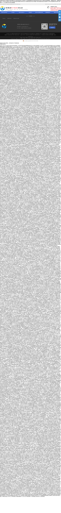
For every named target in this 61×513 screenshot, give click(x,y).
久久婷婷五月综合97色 (54, 284)
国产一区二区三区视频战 (19, 176)
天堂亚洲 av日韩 (10, 265)
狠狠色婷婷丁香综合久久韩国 (21, 77)
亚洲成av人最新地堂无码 (49, 145)
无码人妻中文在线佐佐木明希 (24, 406)
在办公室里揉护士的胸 (53, 300)
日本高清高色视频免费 (35, 368)
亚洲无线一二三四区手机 (48, 491)
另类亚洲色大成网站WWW (23, 97)
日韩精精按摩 (26, 339)
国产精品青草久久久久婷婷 (22, 396)
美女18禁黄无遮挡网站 (8, 316)
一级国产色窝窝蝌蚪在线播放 (52, 196)
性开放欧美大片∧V (37, 407)
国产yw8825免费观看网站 (23, 468)
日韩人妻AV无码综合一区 (36, 375)
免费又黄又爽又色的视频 (33, 350)
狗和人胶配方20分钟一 (56, 165)
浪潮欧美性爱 (33, 100)
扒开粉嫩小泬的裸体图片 (19, 121)
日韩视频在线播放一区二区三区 (24, 82)
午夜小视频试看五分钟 (56, 58)
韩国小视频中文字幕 (53, 211)
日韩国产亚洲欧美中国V (45, 99)
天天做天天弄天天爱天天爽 (45, 452)
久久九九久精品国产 (33, 150)
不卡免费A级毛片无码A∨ (43, 194)
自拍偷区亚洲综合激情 (52, 280)
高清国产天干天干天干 (21, 159)
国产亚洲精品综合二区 (39, 468)
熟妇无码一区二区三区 (14, 127)
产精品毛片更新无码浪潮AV (5, 384)
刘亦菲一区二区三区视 (26, 249)
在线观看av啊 (2, 95)
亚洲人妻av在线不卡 (34, 49)
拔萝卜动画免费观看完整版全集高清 (26, 465)
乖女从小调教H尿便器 (6, 432)
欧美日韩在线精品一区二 (4, 307)
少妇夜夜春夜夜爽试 (15, 296)
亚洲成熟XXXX (32, 247)
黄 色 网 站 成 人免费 (54, 374)
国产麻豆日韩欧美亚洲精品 (43, 297)
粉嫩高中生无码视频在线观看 (18, 141)
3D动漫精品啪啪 (34, 298)
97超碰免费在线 (43, 93)
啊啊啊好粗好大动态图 (31, 278)
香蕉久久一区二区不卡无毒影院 (53, 144)
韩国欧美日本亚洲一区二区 (40, 398)
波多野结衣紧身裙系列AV (18, 275)
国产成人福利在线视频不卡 (39, 385)
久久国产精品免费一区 (8, 195)
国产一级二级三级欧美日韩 (15, 483)
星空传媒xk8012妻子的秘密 (46, 484)
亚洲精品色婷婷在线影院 (41, 474)
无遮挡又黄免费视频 (23, 156)
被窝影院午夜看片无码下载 (15, 142)
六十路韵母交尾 (52, 96)
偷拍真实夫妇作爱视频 (4, 308)
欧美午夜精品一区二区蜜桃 (47, 146)
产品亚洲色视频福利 (15, 158)
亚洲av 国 (32, 393)
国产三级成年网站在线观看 (13, 214)
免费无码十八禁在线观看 (8, 98)
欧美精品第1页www (3, 263)
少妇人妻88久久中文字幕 (13, 330)
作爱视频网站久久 (49, 134)
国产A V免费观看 (22, 482)
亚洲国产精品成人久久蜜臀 (39, 491)
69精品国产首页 (11, 131)
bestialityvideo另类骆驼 (35, 367)
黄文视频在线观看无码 (9, 467)
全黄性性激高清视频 (26, 49)
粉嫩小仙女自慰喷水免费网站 (40, 134)
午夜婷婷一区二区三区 (46, 333)
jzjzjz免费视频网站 (27, 480)
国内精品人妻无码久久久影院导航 (38, 496)
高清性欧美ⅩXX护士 (27, 292)
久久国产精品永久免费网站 (50, 445)
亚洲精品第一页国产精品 (45, 281)
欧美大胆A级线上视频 (28, 467)
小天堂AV (28, 285)
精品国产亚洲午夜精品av (44, 295)
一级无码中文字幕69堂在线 (16, 229)
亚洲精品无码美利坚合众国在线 (19, 250)
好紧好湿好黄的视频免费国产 (48, 166)
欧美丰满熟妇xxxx (24, 67)
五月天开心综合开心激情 (26, 274)
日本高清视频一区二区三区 (8, 49)
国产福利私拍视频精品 (34, 379)
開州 (32, 38)
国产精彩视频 (12, 306)
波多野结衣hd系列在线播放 (10, 409)
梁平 (34, 38)
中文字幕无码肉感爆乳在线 (10, 495)
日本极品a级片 (56, 477)
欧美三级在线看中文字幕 (42, 342)
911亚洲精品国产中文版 (37, 206)
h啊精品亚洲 (51, 244)
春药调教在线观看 (16, 60)
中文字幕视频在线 (53, 75)
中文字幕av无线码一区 (44, 334)
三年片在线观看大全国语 (42, 379)
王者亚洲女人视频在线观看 (26, 347)
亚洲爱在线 (38, 458)
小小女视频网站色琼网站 (45, 198)
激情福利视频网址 (18, 274)
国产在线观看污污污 (27, 141)
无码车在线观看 (7, 317)
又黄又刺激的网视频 (17, 417)
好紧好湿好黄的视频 (51, 435)
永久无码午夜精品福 (34, 476)
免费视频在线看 (17, 351)
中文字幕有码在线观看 (17, 211)
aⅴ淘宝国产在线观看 (9, 243)
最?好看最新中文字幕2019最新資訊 (30, 176)
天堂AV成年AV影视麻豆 (19, 59)
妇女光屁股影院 (53, 191)
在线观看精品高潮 (3, 491)
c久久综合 (11, 163)
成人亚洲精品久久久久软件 (17, 380)
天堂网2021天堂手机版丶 (46, 365)
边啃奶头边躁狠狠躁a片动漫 (13, 481)
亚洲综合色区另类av (49, 444)
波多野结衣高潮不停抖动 (15, 402)
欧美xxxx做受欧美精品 (36, 57)
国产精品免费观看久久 (37, 55)
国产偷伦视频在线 (9, 492)
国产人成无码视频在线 (45, 301)
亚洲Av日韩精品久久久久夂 (17, 201)
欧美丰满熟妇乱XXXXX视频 (55, 281)
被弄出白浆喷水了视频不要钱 (10, 58)
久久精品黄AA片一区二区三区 (37, 463)
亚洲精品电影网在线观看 (53, 156)
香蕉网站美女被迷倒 (55, 463)
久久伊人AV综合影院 (48, 47)
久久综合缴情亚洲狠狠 (4, 131)
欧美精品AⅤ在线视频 (36, 362)
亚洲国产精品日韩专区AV (19, 223)
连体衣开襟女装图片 (37, 352)
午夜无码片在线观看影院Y (35, 171)
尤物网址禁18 (34, 289)
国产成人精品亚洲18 (29, 200)
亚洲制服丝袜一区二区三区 (32, 182)
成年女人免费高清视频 (12, 57)
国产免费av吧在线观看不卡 (28, 125)
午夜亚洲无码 (23, 331)
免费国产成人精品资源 (33, 167)
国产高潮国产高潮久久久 (14, 464)
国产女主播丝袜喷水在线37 (50, 469)
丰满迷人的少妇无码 (37, 465)
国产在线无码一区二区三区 (46, 104)
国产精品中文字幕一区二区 (55, 480)
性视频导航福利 (42, 273)
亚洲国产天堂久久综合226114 (10, 261)
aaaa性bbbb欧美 (51, 431)
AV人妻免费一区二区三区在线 (20, 432)
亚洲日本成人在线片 (16, 80)
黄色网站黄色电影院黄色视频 (23, 146)
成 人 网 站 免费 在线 (45, 285)
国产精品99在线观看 (19, 452)
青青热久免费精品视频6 (9, 212)
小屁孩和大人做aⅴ (8, 283)
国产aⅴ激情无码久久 (50, 132)
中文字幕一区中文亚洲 (19, 419)
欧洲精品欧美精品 (19, 232)
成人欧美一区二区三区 (44, 327)
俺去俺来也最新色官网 (47, 380)
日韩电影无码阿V (34, 78)
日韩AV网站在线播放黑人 (52, 227)
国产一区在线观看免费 (44, 279)
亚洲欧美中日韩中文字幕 (22, 264)
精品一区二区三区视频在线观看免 (11, 146)
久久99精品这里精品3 (42, 116)
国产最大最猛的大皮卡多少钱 (53, 259)
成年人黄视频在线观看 (40, 148)
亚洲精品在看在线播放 (33, 357)
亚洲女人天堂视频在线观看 (12, 301)
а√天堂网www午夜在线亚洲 (24, 481)
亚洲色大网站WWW (34, 80)
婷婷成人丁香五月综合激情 (34, 66)
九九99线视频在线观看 (9, 256)
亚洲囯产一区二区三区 (49, 344)
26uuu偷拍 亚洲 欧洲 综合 (36, 417)
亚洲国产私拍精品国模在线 (46, 307)
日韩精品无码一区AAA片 (31, 161)
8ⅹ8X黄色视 (8, 140)
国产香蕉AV (12, 181)
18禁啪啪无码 (27, 259)
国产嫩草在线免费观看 (45, 184)
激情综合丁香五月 (8, 201)
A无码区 (21, 334)
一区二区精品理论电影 (38, 348)
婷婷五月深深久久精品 (51, 443)
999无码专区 (12, 317)
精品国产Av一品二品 (27, 298)
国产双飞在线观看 (36, 312)
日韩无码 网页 (6, 222)
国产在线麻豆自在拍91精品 (47, 490)
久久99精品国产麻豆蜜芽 (30, 205)
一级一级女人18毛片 (33, 481)
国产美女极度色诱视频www (44, 316)
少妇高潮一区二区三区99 (38, 262)
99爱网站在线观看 (46, 232)
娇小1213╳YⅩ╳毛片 (6, 451)
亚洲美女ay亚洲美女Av (11, 231)
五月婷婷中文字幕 (45, 82)
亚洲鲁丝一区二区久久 (47, 412)
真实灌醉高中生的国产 (43, 280)
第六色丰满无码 (42, 97)
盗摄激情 (52, 450)
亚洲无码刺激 (37, 64)
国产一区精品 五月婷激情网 (10, 184)
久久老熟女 (15, 133)
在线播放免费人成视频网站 (53, 394)
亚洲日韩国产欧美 (18, 347)
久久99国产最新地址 (10, 361)
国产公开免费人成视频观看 (13, 423)
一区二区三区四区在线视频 (47, 67)
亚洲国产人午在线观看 (22, 395)
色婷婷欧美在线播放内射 (54, 64)
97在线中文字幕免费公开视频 (55, 167)
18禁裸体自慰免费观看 (44, 57)
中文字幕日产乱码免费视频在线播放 (13, 348)
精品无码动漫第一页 (50, 335)
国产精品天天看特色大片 (9, 350)
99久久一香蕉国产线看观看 (32, 188)
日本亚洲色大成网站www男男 (35, 484)
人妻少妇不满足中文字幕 (33, 107)
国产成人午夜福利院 (15, 116)
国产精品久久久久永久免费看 (16, 267)
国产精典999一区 (54, 375)
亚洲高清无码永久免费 (37, 324)
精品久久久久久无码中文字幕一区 (9, 426)
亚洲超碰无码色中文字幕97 (7, 415)
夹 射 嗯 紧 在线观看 (53, 174)
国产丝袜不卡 (9, 244)
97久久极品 (57, 390)
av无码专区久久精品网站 (17, 478)
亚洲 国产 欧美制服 (53, 105)
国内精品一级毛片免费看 (50, 459)
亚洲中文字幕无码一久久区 (36, 274)
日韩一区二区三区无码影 (52, 66)
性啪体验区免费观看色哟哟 (49, 448)
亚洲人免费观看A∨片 (51, 294)
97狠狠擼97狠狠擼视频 (26, 122)
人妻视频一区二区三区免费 (41, 162)
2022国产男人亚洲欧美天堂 (21, 400)
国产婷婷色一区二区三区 (16, 281)
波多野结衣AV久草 (12, 81)
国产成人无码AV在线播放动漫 (30, 241)
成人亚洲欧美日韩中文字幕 (40, 225)
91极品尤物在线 (10, 71)
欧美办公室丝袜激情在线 (23, 447)
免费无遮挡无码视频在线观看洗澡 (7, 129)
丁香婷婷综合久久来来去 (46, 352)
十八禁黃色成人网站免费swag (43, 123)
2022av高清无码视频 (53, 316)
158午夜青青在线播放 (53, 243)
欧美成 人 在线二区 (35, 431)
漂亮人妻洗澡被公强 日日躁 (36, 83)
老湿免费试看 (46, 177)
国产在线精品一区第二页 (44, 141)
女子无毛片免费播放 (37, 191)
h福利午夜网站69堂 (44, 268)
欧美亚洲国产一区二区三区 (50, 330)
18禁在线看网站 (49, 195)
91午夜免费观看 (44, 347)
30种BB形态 (42, 469)
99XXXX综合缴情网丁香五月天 (40, 446)
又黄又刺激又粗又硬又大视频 (26, 276)
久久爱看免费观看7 (16, 440)
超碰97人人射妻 (23, 340)
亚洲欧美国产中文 (52, 408)
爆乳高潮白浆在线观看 (6, 408)
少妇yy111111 (16, 95)
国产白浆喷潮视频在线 (43, 350)
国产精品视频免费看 (45, 349)
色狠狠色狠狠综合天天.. (43, 144)
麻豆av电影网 (10, 247)
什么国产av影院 (39, 183)
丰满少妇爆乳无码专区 (53, 457)
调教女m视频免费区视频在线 (49, 222)
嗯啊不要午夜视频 (47, 450)
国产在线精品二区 (21, 462)
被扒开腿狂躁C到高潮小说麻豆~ (12, 241)
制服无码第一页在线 (24, 178)
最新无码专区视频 (43, 91)
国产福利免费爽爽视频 (23, 188)
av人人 (47, 233)
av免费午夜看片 (45, 259)
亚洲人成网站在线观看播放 (8, 83)
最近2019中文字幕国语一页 (31, 477)
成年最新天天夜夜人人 (38, 272)
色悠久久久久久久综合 (40, 54)
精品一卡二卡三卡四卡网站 (43, 243)
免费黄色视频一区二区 (4, 481)
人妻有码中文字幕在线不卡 (24, 127)
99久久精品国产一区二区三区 (28, 306)
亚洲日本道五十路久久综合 (7, 171)
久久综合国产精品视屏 (55, 410)
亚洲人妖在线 (56, 217)
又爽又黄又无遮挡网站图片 (45, 61)
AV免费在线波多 (23, 348)
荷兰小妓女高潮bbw (32, 162)
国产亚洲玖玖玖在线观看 (47, 433)
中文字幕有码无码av (28, 227)
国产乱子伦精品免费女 (31, 50)
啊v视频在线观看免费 (28, 165)
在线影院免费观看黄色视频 (45, 140)
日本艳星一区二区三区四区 (27, 341)
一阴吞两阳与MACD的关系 (24, 198)
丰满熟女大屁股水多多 (32, 234)
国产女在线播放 (6, 340)
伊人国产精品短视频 (20, 139)
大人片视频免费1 (26, 59)
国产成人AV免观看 (35, 251)
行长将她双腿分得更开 (53, 62)
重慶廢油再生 (9, 18)
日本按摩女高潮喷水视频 (19, 458)
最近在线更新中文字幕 (48, 409)
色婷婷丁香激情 (26, 398)
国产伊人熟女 (40, 329)
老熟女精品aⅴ (2, 161)
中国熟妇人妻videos (16, 164)
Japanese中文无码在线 (26, 99)
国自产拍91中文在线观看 (24, 209)
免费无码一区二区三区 (27, 231)
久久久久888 (12, 452)
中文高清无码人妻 (16, 167)
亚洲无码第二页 (35, 177)
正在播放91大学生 (3, 266)
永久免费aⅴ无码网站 (48, 58)
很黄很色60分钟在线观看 (4, 485)
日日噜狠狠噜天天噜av (44, 413)
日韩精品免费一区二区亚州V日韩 (30, 458)
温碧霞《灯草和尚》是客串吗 (46, 267)
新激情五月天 (36, 139)
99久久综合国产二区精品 (42, 430)
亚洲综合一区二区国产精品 (41, 60)
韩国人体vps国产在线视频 (53, 216)
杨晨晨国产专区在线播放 (33, 128)
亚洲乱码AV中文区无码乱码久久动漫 (51, 296)
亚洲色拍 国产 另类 (8, 494)
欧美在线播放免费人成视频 (37, 201)
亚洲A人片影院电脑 (26, 314)
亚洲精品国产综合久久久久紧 (13, 484)
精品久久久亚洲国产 (48, 215)
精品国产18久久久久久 (44, 493)
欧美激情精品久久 (37, 99)
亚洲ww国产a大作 (29, 109)
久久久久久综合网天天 (48, 463)
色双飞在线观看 (10, 250)
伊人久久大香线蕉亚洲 (34, 424)
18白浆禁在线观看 (6, 142)
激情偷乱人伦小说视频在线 (19, 256)
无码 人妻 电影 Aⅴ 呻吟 (51, 190)
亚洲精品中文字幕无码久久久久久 (38, 373)
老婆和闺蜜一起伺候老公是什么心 (24, 78)
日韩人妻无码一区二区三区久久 (11, 395)
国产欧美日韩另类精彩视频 (46, 192)
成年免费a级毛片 (26, 162)
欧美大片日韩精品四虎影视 (46, 65)
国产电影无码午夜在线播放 (10, 272)
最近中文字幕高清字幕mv (50, 481)
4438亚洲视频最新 (16, 342)
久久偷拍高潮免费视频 (36, 276)
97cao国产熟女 (51, 123)
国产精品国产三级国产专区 (46, 464)
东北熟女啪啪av (4, 77)
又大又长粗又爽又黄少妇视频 (20, 352)
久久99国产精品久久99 (5, 496)
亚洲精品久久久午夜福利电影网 (8, 458)
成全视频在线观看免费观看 (26, 289)
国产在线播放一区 (16, 247)
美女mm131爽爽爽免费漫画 (7, 292)
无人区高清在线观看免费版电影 (27, 105)
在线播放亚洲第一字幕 (7, 328)
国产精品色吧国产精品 (42, 291)
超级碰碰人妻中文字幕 (55, 218)
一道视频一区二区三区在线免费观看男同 (22, 181)
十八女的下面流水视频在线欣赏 (26, 284)
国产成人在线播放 (34, 317)
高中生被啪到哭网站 (30, 428)
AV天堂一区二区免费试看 (7, 113)
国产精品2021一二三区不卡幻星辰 (53, 162)
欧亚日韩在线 (15, 300)
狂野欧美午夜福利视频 (15, 430)
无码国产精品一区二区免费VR (29, 315)
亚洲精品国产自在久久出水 (48, 329)
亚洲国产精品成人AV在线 (15, 276)
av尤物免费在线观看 (23, 94)
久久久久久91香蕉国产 (52, 440)
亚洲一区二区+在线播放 (42, 150)
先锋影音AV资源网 (16, 410)
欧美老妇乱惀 (25, 275)
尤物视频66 (32, 397)
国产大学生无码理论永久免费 (45, 410)
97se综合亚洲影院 (16, 161)
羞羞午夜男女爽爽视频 (43, 431)
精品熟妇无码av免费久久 (48, 477)
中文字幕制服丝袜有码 (8, 428)
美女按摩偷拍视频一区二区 (28, 448)
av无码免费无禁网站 (46, 341)
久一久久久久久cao (18, 367)
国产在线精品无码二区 (18, 192)
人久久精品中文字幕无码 (37, 166)
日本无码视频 (49, 474)
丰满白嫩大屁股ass (10, 177)
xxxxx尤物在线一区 (15, 234)
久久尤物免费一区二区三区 (29, 377)
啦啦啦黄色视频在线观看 (40, 346)
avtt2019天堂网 (41, 63)
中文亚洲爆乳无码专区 (49, 466)
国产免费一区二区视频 (22, 79)
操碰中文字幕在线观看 (10, 216)
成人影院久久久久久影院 (11, 111)
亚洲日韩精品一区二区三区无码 (29, 246)
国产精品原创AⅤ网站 (12, 260)
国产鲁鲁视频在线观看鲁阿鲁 (53, 391)
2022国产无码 (28, 75)
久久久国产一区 (27, 245)
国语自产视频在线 (50, 149)
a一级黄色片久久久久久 (29, 139)
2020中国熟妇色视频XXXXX (9, 63)
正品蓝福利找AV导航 (37, 198)
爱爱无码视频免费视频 (40, 215)
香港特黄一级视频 (26, 163)
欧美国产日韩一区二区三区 (9, 72)
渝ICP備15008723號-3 (11, 34)
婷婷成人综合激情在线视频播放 (38, 283)
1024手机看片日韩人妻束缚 (44, 174)
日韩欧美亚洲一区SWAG (7, 268)
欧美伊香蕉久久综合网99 (34, 290)
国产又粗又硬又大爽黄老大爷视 (14, 126)
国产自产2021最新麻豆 (10, 466)
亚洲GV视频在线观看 (51, 178)
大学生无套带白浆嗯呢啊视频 (18, 323)
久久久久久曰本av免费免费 (43, 264)
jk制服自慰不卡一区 (49, 339)
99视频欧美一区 (39, 392)
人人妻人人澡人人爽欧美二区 (17, 365)
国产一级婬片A (27, 124)
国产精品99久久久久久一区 (6, 402)
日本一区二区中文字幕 (21, 449)
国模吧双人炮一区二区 (48, 122)
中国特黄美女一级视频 (14, 384)
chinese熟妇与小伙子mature (52, 78)
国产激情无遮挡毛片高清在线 (34, 413)
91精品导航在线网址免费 (9, 47)
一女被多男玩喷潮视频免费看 (52, 367)
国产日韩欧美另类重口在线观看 (5, 128)
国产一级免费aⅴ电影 (50, 317)
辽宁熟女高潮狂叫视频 (9, 95)
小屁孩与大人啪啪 (45, 201)
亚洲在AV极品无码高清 (40, 411)
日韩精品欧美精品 (41, 485)
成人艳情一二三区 (48, 189)
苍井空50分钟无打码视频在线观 (50, 475)
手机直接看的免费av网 (56, 429)
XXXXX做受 (12, 432)
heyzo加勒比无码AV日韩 (55, 348)
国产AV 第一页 (12, 335)
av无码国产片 (10, 211)
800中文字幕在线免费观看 (28, 197)
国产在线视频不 (14, 56)
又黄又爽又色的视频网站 (8, 323)
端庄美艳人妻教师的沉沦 (55, 383)
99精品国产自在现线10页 (49, 240)
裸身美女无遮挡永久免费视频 (15, 207)
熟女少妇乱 (13, 140)
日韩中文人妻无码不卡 (20, 106)
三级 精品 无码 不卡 (53, 129)
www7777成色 (35, 200)
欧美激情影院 (15, 492)
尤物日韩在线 (28, 263)
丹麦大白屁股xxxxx (12, 48)
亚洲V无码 (54, 464)
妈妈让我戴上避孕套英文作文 (44, 129)
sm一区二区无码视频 (30, 257)
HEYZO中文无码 (13, 196)
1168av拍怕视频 (48, 479)
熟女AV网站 (6, 461)
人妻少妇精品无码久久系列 (8, 165)
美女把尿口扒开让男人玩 (40, 275)
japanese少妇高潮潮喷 (18, 460)
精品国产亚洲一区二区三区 (31, 331)
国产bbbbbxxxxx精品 (41, 481)
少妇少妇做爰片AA (38, 259)
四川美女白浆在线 (23, 297)
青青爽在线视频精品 (6, 486)
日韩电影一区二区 (47, 310)
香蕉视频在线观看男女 (31, 400)
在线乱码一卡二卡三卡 (54, 61)
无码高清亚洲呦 (8, 379)
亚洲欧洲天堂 (42, 95)
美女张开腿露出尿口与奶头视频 (36, 117)
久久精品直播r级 (27, 150)
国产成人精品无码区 (56, 247)
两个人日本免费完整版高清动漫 (18, 315)
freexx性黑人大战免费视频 (45, 461)
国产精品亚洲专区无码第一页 (9, 206)
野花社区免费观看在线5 (30, 432)
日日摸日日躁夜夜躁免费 (15, 149)
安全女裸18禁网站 (43, 214)
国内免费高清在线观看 (39, 127)
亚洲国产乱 (57, 294)
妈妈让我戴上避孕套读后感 (5, 406)
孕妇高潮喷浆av (45, 212)
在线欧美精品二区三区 (54, 206)
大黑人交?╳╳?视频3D (30, 412)
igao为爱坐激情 (34, 195)
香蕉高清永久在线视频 (25, 107)
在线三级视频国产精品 (8, 394)
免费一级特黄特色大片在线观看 (25, 351)
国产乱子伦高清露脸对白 (15, 360)
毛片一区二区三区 (52, 143)
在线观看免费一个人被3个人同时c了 (20, 443)
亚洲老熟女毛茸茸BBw (50, 197)
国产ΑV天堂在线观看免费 (45, 265)
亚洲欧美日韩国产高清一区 (54, 465)
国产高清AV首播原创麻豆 (40, 241)
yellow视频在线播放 (51, 311)
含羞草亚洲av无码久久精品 (54, 493)
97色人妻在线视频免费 (16, 325)
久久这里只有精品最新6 (41, 226)
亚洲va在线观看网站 (3, 55)
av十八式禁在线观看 (50, 49)
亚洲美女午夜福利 (56, 262)
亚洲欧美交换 (8, 130)
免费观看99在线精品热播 (8, 300)
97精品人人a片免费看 (12, 173)
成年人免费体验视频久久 (8, 144)
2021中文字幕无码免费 (27, 425)
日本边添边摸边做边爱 (33, 382)
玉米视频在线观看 (4, 173)
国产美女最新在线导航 (4, 381)
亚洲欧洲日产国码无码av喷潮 (12, 114)
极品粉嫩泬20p (10, 413)
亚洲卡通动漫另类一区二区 (54, 83)
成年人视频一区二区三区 (54, 258)
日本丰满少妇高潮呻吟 (36, 180)
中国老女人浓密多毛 (22, 330)
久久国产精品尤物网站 (8, 213)
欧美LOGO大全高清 (55, 482)
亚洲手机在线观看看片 (8, 365)
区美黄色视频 (55, 425)
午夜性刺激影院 (5, 126)
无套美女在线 (8, 297)
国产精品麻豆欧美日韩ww (12, 132)
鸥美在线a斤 (2, 416)
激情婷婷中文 (40, 310)
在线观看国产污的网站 (35, 129)
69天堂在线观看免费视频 (5, 182)
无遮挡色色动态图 (36, 340)
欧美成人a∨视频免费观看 (56, 380)
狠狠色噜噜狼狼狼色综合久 (40, 224)
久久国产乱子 (35, 451)
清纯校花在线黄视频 (27, 61)
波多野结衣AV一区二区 (41, 328)
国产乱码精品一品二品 (5, 299)
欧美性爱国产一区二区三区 (25, 410)
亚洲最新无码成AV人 (8, 390)
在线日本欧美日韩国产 (54, 207)
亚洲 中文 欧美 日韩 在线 (47, 428)
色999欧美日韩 (16, 392)
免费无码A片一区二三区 (22, 130)
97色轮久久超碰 (20, 57)
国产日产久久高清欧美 (35, 263)
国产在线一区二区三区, (52, 212)
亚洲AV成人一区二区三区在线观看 (19, 210)
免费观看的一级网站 (46, 374)
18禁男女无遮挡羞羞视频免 (23, 248)
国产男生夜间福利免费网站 (24, 157)
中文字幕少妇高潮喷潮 (45, 364)
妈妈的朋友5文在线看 (4, 479)
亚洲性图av (50, 82)
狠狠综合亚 (32, 213)
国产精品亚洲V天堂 (7, 325)
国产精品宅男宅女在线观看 (14, 64)
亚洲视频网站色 (35, 217)
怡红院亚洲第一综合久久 (16, 415)
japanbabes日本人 (3, 145)
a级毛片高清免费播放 (19, 197)
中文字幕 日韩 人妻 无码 (35, 113)
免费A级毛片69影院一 (18, 491)
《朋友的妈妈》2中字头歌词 (50, 398)
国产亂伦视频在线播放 (32, 228)
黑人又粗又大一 (56, 460)
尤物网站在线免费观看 (27, 318)
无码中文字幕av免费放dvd (14, 307)
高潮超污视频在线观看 (19, 349)
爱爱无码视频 (16, 425)
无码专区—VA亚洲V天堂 (34, 181)
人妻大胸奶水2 (25, 98)
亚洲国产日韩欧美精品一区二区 (15, 290)
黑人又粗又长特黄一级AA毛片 (28, 365)
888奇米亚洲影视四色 (36, 281)
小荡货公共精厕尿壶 (19, 251)
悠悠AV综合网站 (54, 79)
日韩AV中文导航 (7, 134)
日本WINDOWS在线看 (14, 457)
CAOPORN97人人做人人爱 (19, 467)
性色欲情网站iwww (21, 369)
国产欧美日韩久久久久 (27, 431)
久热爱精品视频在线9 (36, 452)
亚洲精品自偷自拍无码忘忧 (14, 309)
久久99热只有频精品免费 (50, 494)
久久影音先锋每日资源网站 (24, 446)
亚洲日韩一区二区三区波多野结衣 (29, 225)
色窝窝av (7, 81)
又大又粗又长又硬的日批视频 (24, 194)
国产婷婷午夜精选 (46, 96)
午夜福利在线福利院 (17, 217)
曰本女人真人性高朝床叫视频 (8, 209)
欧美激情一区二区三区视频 (55, 478)
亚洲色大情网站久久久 (34, 196)
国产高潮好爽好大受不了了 (12, 396)
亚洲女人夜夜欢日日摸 (14, 369)
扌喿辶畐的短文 (22, 60)
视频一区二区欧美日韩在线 (43, 217)
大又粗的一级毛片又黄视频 (10, 399)
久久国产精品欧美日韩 (37, 390)
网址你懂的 (9, 289)
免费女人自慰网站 (13, 408)
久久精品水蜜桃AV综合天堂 (21, 173)
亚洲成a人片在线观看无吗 (11, 106)
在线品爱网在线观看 (16, 316)
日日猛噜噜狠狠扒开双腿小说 (20, 373)
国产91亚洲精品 (35, 227)
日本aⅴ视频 (18, 147)
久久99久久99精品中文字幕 (53, 290)
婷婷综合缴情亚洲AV (33, 244)
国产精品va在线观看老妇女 (30, 309)
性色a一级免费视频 (29, 330)
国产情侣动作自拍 (27, 474)
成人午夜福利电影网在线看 (20, 426)
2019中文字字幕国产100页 (50, 315)
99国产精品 (7, 91)
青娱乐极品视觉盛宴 (8, 96)
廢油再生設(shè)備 (48, 4)
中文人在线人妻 (49, 313)
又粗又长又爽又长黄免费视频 (14, 393)
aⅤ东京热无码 (13, 182)
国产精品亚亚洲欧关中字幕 (10, 450)
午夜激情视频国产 (14, 50)
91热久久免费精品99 (20, 407)
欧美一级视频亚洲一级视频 (5, 452)
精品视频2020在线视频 (16, 96)
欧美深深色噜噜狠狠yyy (37, 105)
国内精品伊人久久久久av (21, 132)
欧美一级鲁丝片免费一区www (13, 447)
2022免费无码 (13, 328)
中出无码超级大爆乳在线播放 (28, 47)
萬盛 (46, 38)
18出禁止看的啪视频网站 (8, 351)
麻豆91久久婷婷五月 (27, 476)
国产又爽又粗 (48, 124)
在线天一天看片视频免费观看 (13, 358)
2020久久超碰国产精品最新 (50, 485)
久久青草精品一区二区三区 (45, 340)
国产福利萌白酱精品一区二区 (22, 133)
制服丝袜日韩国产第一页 (33, 172)
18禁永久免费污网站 (30, 464)
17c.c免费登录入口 (36, 418)
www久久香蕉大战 (34, 63)
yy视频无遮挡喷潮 (21, 241)
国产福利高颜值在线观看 (56, 127)
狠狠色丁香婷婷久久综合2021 (36, 233)
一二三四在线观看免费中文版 (15, 91)
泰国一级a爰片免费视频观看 (39, 448)
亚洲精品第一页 (18, 399)
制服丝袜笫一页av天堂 (10, 373)
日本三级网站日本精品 (20, 259)
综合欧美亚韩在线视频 (4, 227)
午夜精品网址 (52, 324)
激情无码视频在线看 (22, 326)
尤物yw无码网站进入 (56, 395)
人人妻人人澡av (42, 133)
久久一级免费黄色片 (53, 349)
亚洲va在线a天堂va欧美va (26, 329)
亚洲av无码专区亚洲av (30, 450)
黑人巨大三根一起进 (7, 50)
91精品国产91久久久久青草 (54, 301)
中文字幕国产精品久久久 (44, 230)
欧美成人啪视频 (36, 125)
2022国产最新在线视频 (30, 466)
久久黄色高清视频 (9, 478)
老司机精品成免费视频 (48, 213)
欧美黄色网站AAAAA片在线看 (5, 158)
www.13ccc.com (52, 90)
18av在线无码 (9, 380)
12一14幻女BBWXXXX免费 (25, 393)
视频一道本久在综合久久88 (27, 192)
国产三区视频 (33, 147)
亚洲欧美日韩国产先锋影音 (43, 358)
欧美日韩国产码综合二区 (45, 332)
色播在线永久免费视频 (19, 431)
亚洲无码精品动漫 (48, 128)
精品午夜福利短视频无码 (25, 444)
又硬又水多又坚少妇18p (51, 150)
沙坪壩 (37, 37)
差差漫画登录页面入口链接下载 (36, 335)
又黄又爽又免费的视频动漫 (48, 229)
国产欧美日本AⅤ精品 (23, 234)
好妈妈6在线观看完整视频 (52, 424)
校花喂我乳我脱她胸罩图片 (23, 92)
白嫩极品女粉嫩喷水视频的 (45, 356)
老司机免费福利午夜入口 (44, 131)
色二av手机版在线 (7, 198)
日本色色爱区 (45, 462)
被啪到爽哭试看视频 (15, 357)
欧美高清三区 (9, 183)
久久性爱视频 (4, 380)
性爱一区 (51, 417)
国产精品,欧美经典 (25, 350)
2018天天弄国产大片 (10, 122)
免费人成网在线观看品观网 (11, 87)
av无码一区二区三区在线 (56, 365)
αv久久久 (32, 99)
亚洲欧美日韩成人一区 (26, 429)
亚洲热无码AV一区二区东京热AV (47, 106)
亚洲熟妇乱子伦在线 (17, 74)
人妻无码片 (35, 197)
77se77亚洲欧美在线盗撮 (27, 201)
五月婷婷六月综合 (8, 65)
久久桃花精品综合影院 (26, 277)
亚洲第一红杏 (38, 364)
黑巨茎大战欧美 (15, 244)
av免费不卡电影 (44, 407)
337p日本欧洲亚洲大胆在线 (8, 332)
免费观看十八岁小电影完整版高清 (19, 62)
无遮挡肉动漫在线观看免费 (35, 175)
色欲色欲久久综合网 (40, 477)
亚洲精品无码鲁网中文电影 (52, 125)
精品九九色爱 (49, 342)
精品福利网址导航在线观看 (30, 240)
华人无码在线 (4, 156)
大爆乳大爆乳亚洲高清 (47, 73)
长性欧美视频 (29, 473)
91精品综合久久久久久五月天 (50, 95)
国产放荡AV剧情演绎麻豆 (26, 208)
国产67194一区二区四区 (14, 406)
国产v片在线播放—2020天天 (33, 133)
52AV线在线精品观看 (54, 198)
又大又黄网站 (6, 349)
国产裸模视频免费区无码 (18, 49)
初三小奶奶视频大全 (47, 92)
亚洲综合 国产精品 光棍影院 (9, 240)
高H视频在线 (54, 81)
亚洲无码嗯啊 (35, 494)
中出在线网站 (44, 449)
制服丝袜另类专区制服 (52, 199)
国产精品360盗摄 (10, 257)
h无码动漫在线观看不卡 (35, 334)
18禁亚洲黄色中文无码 (40, 234)
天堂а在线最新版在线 (13, 222)
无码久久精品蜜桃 (48, 50)
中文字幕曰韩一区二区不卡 (41, 239)
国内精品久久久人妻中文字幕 (21, 260)
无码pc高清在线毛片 (17, 129)
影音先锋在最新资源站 (44, 408)
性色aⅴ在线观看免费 (31, 346)
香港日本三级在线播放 (51, 214)
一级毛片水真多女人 (19, 258)
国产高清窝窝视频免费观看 (44, 164)
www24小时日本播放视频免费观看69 (14, 378)
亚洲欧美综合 (8, 194)
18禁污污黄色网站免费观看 (42, 88)
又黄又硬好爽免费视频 (35, 266)
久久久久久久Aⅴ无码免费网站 (51, 357)
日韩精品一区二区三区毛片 (23, 423)
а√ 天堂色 (3, 162)
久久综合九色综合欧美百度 (24, 357)
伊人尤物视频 (54, 449)
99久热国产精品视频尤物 (37, 341)
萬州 (44, 38)
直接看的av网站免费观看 (35, 61)
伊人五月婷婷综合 (33, 249)
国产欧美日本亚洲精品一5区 (51, 60)
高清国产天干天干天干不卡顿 (41, 126)
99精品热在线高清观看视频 (46, 442)
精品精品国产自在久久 (39, 428)
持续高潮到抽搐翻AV (18, 249)
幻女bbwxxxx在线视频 (11, 77)
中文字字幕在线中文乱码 (48, 160)
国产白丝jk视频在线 (45, 284)
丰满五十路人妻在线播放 (12, 383)
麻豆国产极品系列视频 (28, 48)
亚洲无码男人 (48, 328)
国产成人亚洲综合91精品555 (43, 188)
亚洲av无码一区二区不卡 (39, 278)
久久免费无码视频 (22, 479)
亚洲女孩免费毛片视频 (47, 81)
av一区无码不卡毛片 (25, 361)
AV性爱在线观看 (20, 427)
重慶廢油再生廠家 (16, 18)
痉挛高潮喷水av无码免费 (7, 160)
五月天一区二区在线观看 (21, 445)
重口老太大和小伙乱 (18, 63)
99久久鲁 (23, 200)
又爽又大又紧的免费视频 (45, 256)
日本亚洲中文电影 (5, 330)
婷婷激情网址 (6, 309)
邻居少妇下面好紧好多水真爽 (25, 80)
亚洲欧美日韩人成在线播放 (20, 450)
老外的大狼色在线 (36, 295)
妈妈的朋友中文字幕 (22, 160)
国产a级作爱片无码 (7, 296)
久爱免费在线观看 (38, 82)
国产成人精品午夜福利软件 (31, 395)
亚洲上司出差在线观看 (17, 266)
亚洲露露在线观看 (23, 54)
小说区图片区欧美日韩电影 (41, 161)
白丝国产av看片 (23, 342)
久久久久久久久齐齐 (24, 239)
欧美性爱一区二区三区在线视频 (47, 76)
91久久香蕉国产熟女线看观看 (8, 417)
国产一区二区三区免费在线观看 (37, 292)
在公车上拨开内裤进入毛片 (52, 347)
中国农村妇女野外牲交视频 (35, 277)
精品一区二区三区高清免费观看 (28, 380)
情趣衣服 (33, 425)
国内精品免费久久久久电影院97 (51, 346)
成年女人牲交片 (15, 160)
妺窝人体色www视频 (56, 130)
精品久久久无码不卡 (48, 246)
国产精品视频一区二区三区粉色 (51, 241)
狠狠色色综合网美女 (40, 447)
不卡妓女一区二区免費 (10, 121)
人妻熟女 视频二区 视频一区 (11, 175)
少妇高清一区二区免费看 (7, 116)
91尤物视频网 (53, 479)
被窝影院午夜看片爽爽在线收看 (35, 59)
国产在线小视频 (23, 161)
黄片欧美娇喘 (16, 94)
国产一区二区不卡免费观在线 (55, 356)
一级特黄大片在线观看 (29, 223)
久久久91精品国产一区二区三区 (34, 248)
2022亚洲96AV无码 (28, 55)
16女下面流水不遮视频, (42, 443)
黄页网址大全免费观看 (7, 343)
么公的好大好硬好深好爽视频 (18, 377)
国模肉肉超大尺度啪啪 (36, 90)
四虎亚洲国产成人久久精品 (26, 416)
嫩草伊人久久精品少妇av (27, 452)
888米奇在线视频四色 (19, 298)
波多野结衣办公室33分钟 (6, 76)
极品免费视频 (32, 259)
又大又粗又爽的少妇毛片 (55, 484)
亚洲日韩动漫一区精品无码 (41, 331)
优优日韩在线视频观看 (50, 441)
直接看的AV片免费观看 (43, 66)
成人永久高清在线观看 (4, 282)
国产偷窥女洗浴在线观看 (8, 385)
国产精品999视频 (29, 373)
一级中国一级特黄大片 (20, 48)
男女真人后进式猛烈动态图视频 (47, 74)
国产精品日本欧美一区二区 (47, 419)
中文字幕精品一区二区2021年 (33, 97)
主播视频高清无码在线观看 (20, 148)
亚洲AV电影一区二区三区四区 (28, 272)
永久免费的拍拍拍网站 (43, 107)
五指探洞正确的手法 (12, 227)
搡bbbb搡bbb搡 (33, 396)
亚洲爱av (28, 485)
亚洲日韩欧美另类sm (50, 161)
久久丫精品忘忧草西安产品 (13, 248)
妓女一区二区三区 (53, 276)
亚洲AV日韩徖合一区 (54, 210)
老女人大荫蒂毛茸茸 (12, 251)
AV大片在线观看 (11, 366)
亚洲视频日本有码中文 (36, 65)
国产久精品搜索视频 (28, 394)
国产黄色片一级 (16, 209)
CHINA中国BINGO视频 (6, 449)
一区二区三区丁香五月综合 (21, 477)
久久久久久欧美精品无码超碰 (15, 435)
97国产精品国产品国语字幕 (39, 466)
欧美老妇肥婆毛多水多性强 (18, 262)
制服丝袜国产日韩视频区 (33, 310)
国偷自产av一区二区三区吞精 (32, 260)
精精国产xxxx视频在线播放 (42, 435)
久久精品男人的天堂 (14, 339)
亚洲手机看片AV (52, 141)
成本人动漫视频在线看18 (9, 431)
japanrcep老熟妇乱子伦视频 (55, 99)
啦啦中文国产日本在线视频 (48, 262)
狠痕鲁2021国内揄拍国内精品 (28, 332)
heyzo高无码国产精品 (19, 216)
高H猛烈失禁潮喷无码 (29, 87)
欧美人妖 (57, 228)
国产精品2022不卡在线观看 (25, 469)
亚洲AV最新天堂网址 (56, 246)
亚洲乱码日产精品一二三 (33, 339)
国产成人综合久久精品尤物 (36, 376)
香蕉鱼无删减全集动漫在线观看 (30, 111)
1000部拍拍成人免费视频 (17, 385)
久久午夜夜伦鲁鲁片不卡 (33, 475)
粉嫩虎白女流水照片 (18, 277)
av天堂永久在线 (14, 449)
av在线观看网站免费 (19, 81)
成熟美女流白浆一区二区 (43, 112)
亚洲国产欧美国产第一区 (41, 78)
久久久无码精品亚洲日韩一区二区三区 (26, 76)
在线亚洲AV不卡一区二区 (53, 164)
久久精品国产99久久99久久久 (23, 475)
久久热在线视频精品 (32, 345)
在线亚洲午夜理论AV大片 (35, 495)
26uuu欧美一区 (44, 223)
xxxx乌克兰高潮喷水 (53, 177)
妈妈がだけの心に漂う (15, 172)
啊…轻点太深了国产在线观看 (42, 130)
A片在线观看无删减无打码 (35, 230)
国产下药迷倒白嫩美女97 (49, 309)
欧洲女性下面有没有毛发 (33, 144)
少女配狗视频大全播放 (39, 229)
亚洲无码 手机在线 (54, 65)
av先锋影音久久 (4, 413)
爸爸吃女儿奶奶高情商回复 (24, 358)
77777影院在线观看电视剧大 (53, 368)
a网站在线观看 (9, 359)
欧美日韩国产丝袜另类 (54, 476)
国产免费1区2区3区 (40, 409)
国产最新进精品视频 (18, 361)
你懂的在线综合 (3, 44)
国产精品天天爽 (58, 226)
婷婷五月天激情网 (43, 109)
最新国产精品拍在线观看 (38, 160)
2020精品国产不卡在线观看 (41, 326)
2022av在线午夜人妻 (26, 196)
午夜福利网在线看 (28, 180)
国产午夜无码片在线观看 (18, 366)
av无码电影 (24, 211)
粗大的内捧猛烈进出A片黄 (46, 274)
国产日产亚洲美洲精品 (7, 267)
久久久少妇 (37, 383)
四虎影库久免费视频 (42, 494)
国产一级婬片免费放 (34, 433)
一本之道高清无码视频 (43, 199)
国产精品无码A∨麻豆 (45, 110)
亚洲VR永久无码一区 (20, 442)
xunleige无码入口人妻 (6, 482)
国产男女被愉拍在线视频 (12, 79)
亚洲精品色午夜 (27, 493)
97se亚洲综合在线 (41, 172)
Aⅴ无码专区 (34, 208)
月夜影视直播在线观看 (28, 427)
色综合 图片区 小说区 (44, 458)
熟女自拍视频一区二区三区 (5, 278)
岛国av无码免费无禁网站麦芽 (25, 483)
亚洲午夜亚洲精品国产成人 (49, 63)
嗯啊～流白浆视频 (55, 474)
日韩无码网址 (38, 449)
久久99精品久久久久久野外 (48, 193)
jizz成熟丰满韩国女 (34, 116)
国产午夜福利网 (28, 381)
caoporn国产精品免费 (37, 192)
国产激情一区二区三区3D (28, 81)
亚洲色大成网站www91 (18, 162)
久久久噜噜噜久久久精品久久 (55, 180)
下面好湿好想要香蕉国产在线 (44, 293)
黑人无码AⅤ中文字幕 (54, 333)
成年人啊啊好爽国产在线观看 (52, 343)
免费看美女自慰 (10, 329)
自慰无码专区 (34, 347)
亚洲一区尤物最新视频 (26, 290)
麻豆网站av (12, 448)
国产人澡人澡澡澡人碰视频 (22, 224)
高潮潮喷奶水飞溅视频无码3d (14, 109)
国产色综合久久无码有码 (53, 113)
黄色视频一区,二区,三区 (18, 375)
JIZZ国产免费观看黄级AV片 (37, 231)
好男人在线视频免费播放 (36, 268)
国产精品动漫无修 (51, 486)
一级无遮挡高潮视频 (25, 327)
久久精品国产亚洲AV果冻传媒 (13, 157)
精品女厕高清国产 (53, 200)
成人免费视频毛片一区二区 (29, 442)
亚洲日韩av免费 (12, 176)
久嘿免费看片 (27, 193)
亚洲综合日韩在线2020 (40, 345)
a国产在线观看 (55, 263)
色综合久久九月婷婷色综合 (26, 147)
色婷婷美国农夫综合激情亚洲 (49, 473)
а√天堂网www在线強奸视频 (19, 165)
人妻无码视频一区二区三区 (39, 47)
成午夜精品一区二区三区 (53, 57)
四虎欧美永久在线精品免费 (5, 181)
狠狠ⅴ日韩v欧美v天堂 (36, 408)
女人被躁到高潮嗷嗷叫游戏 (44, 251)
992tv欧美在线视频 (51, 266)
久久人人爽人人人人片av (24, 382)
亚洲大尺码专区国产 (56, 122)
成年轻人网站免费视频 (27, 113)
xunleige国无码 (4, 419)
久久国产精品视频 (52, 115)
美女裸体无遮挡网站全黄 (6, 78)
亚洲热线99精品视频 (45, 142)
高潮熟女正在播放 (33, 163)
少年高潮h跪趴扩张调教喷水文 (41, 311)
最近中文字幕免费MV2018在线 (23, 104)
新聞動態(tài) (47, 12)
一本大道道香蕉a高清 (27, 375)
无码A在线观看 (24, 346)
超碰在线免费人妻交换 (43, 209)
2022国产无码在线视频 (43, 227)
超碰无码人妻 (34, 165)
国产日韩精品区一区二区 (46, 376)
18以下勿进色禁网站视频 (48, 397)
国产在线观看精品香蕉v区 (38, 397)
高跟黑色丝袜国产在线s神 (12, 445)
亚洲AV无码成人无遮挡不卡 (41, 111)
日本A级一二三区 (49, 247)
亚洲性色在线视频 (29, 479)
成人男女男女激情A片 (27, 349)
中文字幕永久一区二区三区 (13, 311)
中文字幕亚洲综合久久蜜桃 (41, 313)
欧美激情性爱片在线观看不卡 (22, 56)
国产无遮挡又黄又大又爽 (46, 138)
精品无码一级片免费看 (27, 376)
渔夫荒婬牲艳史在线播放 (38, 299)
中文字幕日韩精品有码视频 (6, 382)
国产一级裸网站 (41, 177)
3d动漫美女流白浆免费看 (49, 393)
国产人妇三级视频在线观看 (53, 268)
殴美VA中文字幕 (32, 45)
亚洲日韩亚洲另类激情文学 (26, 399)
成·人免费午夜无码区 (19, 272)
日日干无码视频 (14, 159)
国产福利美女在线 (14, 130)
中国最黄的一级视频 (4, 401)
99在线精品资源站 (37, 265)
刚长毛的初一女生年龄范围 (33, 294)
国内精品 (44, 117)
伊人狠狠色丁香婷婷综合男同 (47, 425)
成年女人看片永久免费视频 (36, 444)
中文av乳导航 (38, 143)
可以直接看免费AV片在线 (52, 358)
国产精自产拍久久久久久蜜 (13, 308)
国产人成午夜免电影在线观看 (12, 143)
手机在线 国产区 (40, 165)
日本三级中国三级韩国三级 (30, 148)
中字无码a (32, 82)
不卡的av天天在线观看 (45, 90)
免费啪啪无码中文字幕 (47, 94)
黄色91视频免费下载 (47, 127)
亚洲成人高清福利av (14, 76)
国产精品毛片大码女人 (13, 485)
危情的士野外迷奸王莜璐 (45, 191)
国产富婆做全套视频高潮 (17, 98)
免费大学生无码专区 (44, 486)
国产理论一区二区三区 (21, 391)
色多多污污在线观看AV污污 (40, 189)
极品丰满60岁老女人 (45, 465)
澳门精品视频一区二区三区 (11, 147)
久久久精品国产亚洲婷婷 (25, 126)
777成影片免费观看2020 (21, 293)
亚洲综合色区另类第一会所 (52, 366)
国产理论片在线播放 (20, 394)
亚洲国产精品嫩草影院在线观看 (31, 155)
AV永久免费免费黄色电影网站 (37, 460)
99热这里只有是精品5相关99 (12, 104)
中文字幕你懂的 (39, 147)
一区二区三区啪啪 (10, 217)
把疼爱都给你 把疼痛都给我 (16, 289)
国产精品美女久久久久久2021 (7, 460)
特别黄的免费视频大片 (36, 279)
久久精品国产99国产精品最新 (21, 215)
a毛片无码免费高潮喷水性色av (23, 123)
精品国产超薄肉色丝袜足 (5, 124)
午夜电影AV (39, 347)
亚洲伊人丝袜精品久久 (45, 261)
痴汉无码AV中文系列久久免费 (25, 142)
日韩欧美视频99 (31, 67)
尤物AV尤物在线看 (10, 193)
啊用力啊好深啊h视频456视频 (20, 466)
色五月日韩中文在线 (37, 464)
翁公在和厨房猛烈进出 (27, 409)
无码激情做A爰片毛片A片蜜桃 (32, 291)
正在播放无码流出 (22, 401)
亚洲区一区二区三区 (39, 92)
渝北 (40, 37)
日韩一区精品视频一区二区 (9, 441)
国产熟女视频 (20, 93)
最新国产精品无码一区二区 (50, 133)
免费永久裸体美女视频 (24, 280)
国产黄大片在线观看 (56, 160)
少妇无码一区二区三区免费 (15, 233)
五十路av (11, 377)
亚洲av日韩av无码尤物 (40, 395)
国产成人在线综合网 (18, 397)
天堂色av (14, 394)
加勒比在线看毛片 (14, 123)
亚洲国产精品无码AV (46, 306)
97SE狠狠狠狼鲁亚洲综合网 (17, 113)
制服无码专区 (23, 435)
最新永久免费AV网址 (19, 206)
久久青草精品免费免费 (46, 59)
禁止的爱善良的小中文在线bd (52, 182)
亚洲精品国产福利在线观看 (6, 110)
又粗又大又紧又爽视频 (36, 301)
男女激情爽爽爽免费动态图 (13, 93)
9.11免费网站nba (34, 124)
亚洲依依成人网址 (11, 59)
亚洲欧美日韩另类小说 (22, 486)
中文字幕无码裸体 (29, 46)
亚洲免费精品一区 (41, 98)
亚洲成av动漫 (29, 77)
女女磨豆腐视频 (6, 427)
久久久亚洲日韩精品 (49, 275)
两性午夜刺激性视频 (4, 393)
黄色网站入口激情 (6, 490)
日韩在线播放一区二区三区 (38, 232)
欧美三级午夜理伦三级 (36, 394)
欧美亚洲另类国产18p (33, 325)
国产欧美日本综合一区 (10, 444)
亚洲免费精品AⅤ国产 (45, 415)
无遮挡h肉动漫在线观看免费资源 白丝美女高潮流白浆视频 (12, 150)
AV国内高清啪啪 (32, 127)
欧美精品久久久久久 (54, 323)
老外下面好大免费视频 (44, 418)
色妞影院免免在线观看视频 (11, 477)
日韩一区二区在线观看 (17, 279)
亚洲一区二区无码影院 (8, 225)
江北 (29, 37)
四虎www (20, 364)
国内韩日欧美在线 (7, 333)
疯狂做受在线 (53, 192)
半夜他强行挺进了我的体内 (52, 209)
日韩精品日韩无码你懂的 (49, 158)
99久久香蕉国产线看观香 (21, 451)
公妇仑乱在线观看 (46, 257)
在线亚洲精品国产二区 (12, 381)
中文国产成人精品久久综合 (45, 75)
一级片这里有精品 (50, 255)
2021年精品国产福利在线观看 (10, 75)
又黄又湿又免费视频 (35, 293)
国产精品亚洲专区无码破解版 (13, 434)
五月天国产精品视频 (19, 306)
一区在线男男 (46, 457)
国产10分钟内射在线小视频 (25, 233)
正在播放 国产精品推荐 (15, 245)
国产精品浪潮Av (19, 100)
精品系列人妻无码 (7, 469)
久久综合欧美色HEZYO (39, 369)
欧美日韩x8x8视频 (50, 416)
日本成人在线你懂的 (17, 122)
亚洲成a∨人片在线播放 (53, 279)
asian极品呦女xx (32, 146)
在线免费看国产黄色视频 (18, 189)
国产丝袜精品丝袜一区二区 (36, 212)
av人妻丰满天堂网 (13, 166)
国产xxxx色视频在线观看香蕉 (50, 228)
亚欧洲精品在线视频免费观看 (13, 461)
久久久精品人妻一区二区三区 (27, 73)
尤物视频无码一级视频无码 (40, 309)
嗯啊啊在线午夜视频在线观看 (9, 208)
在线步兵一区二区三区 (10, 367)
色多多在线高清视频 (10, 419)
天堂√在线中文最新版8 (6, 97)
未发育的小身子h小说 (12, 313)
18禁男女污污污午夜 (7, 159)
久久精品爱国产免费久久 (54, 257)
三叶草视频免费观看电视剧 (34, 112)
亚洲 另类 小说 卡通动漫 (51, 107)
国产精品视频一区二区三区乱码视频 (31, 72)
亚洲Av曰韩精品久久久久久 (24, 461)
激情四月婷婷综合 (33, 183)
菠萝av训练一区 (41, 222)
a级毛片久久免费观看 (55, 274)
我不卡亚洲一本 (32, 446)
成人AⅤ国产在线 (9, 164)
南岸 (34, 37)
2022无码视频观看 (3, 329)
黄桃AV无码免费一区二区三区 (55, 261)
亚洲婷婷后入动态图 (20, 111)
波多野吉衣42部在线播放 (16, 327)
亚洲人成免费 (38, 100)
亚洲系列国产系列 (31, 457)
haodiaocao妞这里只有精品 (6, 407)
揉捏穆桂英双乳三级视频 (20, 155)
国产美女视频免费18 (6, 245)
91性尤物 (58, 81)
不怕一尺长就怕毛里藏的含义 (34, 157)
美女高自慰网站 (7, 326)
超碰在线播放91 (28, 322)
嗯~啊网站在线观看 (19, 474)
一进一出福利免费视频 (30, 426)
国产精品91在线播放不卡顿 (54, 142)
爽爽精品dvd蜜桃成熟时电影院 (17, 292)
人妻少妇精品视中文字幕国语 (25, 117)
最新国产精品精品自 (31, 145)
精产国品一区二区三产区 (13, 174)
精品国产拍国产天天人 (29, 114)
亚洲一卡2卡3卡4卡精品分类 (27, 177)
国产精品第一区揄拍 (28, 268)
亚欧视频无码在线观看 (7, 117)
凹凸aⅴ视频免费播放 (28, 251)
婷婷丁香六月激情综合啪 (36, 467)
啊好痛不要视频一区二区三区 (45, 414)
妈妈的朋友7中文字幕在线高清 (7, 342)
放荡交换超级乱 (21, 484)
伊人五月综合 (13, 259)
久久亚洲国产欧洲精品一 (31, 94)
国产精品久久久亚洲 (55, 100)
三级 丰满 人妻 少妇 (9, 262)
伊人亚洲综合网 (36, 46)
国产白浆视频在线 (38, 442)
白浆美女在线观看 (45, 83)
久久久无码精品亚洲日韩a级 (15, 278)
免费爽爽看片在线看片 (6, 200)
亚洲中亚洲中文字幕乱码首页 (34, 327)
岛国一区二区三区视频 (43, 429)
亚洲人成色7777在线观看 (32, 178)
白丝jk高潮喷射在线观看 (29, 71)
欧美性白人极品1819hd (21, 381)
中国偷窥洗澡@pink (40, 155)
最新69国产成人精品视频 (29, 407)
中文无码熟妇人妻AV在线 (36, 366)
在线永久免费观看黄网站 (7, 315)
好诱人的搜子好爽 (4, 434)
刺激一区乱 (2, 349)
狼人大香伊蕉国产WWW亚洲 (20, 55)
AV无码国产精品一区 (32, 374)
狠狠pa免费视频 (3, 216)
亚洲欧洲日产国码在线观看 (42, 108)
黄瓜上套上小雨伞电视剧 (21, 46)
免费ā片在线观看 (11, 397)
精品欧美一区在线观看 (15, 297)
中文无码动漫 (50, 379)
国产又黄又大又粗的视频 (20, 322)
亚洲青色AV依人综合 (10, 249)
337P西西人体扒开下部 (49, 157)
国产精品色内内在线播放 (39, 246)
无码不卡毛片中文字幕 (4, 45)
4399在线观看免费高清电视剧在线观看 (19, 390)
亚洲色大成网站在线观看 (48, 148)
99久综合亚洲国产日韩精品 (49, 205)
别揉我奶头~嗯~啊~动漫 (38, 457)
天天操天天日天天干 (36, 414)
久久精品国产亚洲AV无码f (32, 98)
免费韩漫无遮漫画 (51, 402)
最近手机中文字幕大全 (48, 165)
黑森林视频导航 (11, 282)
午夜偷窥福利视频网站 (34, 194)
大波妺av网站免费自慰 (12, 493)
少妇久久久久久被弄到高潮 (40, 50)
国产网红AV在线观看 (14, 97)
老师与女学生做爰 (16, 213)
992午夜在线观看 (24, 74)
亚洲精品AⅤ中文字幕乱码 (54, 492)
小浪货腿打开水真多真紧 (39, 434)
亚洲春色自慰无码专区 (21, 301)
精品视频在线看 (16, 243)
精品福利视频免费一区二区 (47, 467)
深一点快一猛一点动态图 (54, 250)
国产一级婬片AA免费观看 (31, 215)
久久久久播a (17, 282)
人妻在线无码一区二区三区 (37, 318)
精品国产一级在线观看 (55, 272)
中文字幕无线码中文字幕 (50, 331)
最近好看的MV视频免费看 (8, 62)
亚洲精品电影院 (19, 341)
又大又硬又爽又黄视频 (45, 143)
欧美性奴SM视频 (51, 194)
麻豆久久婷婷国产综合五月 (36, 258)
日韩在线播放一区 (37, 332)
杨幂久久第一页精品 (26, 184)
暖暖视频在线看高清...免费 (24, 310)
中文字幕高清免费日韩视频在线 (24, 384)
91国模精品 (15, 356)
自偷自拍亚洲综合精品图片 (37, 490)
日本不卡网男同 (30, 265)
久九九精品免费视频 (57, 397)
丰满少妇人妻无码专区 (11, 258)
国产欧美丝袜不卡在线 (13, 224)
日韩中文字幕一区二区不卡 (54, 483)
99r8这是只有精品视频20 (7, 90)
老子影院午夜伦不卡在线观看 (54, 396)
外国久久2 (31, 104)
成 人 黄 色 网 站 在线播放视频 (43, 483)
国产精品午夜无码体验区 (13, 45)
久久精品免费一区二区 (12, 344)
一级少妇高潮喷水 (51, 351)
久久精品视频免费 (53, 363)
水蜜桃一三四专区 (32, 364)
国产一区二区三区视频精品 (24, 144)
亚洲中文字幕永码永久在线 (25, 247)
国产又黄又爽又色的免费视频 (12, 475)
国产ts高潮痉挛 (10, 167)
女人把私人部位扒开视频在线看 (50, 98)
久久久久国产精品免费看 (45, 276)
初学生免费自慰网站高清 (7, 281)
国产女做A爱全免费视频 (39, 58)
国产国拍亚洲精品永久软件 (24, 214)
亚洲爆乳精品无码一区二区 (30, 58)
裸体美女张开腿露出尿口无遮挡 (54, 415)
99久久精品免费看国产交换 (36, 285)
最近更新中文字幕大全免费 (28, 179)
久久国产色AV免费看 (23, 296)
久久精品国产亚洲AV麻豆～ (31, 226)
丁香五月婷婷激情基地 (39, 193)
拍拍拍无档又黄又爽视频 (24, 128)
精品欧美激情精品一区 (21, 175)
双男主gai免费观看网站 (15, 190)
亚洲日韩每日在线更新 (21, 166)
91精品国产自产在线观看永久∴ (43, 300)
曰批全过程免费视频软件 (20, 180)
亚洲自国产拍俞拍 (48, 482)
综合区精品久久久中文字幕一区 (13, 156)
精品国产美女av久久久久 (33, 222)
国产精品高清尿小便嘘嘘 (22, 457)
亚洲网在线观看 (38, 425)
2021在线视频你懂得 (49, 395)
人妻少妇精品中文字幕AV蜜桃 (38, 179)
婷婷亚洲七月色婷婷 (31, 224)
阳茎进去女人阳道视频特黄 (11, 138)
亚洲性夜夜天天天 (15, 82)
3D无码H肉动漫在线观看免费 (30, 482)
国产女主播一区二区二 (36, 381)
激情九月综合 (46, 244)
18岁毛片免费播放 (18, 335)
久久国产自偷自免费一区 (50, 226)
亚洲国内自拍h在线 (15, 183)
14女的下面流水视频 (32, 239)
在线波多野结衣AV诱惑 (49, 172)
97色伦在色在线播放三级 (8, 440)
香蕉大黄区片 (21, 268)
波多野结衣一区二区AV (56, 277)
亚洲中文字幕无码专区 (14, 299)
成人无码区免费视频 (3, 366)
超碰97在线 (19, 222)
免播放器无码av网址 (38, 365)
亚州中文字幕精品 (3, 257)
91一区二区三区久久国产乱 (41, 247)
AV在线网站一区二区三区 (34, 131)
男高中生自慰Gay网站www (25, 433)
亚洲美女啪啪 (52, 140)
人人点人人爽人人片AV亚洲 (30, 462)
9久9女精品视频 (29, 390)
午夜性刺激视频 (14, 139)
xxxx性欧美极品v (9, 410)
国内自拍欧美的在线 (30, 297)
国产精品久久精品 (10, 66)
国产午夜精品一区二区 (6, 435)
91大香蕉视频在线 (14, 78)
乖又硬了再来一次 (51, 359)
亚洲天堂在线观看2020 (19, 61)
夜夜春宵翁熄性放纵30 (29, 494)
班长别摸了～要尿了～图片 (36, 349)
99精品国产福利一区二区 (54, 360)
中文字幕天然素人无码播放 (50, 208)
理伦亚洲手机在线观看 (16, 331)
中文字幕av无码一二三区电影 (5, 398)
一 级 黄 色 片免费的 (41, 298)
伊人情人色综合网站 (16, 494)
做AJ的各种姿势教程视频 (27, 206)
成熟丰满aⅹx (34, 115)
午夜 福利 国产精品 (32, 311)
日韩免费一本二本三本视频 (10, 298)
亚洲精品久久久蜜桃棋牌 (48, 159)
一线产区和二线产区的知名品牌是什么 (29, 89)
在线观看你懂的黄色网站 (25, 230)
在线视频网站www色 (52, 458)
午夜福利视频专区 (41, 406)
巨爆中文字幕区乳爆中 (41, 208)
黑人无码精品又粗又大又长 (35, 410)
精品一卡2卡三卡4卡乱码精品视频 (19, 257)
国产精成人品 (45, 183)
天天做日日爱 (37, 432)
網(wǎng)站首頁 (4, 12)
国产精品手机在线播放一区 (18, 112)
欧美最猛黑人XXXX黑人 (39, 45)
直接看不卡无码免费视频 (39, 205)
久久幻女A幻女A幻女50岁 (16, 416)
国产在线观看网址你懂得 (4, 377)
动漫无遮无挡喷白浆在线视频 (32, 435)
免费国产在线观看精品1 (23, 307)
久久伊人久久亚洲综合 (56, 56)
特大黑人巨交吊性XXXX (29, 149)
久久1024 (21, 425)
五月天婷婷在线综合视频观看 (49, 48)
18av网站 (57, 55)
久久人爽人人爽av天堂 (28, 121)
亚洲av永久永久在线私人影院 (52, 91)
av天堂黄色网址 (21, 363)
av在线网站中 (27, 484)
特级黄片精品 (40, 436)
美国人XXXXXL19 (26, 397)
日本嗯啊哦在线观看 (43, 351)
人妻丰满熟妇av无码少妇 (36, 210)
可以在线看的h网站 (14, 188)
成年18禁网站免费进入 (10, 476)
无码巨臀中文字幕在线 (44, 440)
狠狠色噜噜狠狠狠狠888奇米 (36, 110)
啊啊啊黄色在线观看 (7, 276)
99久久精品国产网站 (18, 131)
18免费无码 (32, 193)
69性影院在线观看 (53, 378)
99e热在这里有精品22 (33, 123)
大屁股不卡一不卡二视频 (44, 312)
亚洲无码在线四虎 (21, 134)
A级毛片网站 (15, 413)
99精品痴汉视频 (35, 342)
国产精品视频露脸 (41, 128)
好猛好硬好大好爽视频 (46, 363)
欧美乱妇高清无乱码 (17, 177)
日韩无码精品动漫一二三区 (43, 260)
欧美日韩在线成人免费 (33, 343)
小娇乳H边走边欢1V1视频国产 (16, 424)
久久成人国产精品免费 (42, 317)
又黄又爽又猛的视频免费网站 (52, 361)
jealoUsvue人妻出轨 (7, 433)
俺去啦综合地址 (40, 289)
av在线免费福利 (46, 378)
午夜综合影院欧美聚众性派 (41, 441)
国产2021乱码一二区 (13, 427)
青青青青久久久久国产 (44, 266)
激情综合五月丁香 (18, 73)
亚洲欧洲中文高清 (11, 55)
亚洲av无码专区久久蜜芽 (35, 359)
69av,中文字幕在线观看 (41, 124)
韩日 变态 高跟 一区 (20, 328)
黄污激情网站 (41, 72)
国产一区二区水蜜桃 (23, 360)
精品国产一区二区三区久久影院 (12, 145)
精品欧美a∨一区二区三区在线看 (46, 248)
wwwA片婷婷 (51, 308)
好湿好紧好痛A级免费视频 (35, 93)
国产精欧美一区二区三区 (17, 463)
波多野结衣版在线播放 (22, 485)
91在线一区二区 (16, 144)
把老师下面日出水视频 (46, 105)
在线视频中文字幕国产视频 (52, 239)
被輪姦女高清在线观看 (44, 171)
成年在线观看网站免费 (24, 167)
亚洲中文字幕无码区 (28, 356)
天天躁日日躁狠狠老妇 (54, 293)
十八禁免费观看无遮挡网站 (27, 232)
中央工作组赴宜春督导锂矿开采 (23, 343)
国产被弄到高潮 (52, 242)
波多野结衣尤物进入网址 (49, 345)
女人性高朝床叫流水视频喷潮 (7, 314)
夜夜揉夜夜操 (29, 90)
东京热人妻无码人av (28, 106)
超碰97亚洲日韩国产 (24, 402)
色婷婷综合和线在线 (35, 356)
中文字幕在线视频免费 (41, 197)
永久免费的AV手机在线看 (55, 310)
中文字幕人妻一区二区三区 (37, 284)
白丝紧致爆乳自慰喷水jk (49, 155)
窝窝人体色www (13, 442)
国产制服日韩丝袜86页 (19, 47)
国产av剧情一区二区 (56, 47)
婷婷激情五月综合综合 (17, 283)
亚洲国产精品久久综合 (6, 127)
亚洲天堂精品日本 (6, 457)
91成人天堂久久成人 (12, 400)
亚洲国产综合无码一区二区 (20, 263)
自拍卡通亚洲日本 (33, 474)
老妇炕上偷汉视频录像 (23, 473)
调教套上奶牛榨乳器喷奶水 (49, 426)
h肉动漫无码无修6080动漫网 (52, 109)
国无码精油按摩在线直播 (29, 369)
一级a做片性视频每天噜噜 (18, 246)
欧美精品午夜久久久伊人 (48, 282)
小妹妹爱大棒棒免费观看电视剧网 (40, 377)
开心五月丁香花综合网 (24, 374)
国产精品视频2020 (52, 188)
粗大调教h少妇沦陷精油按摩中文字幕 (37, 384)
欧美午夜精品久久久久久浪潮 (6, 331)
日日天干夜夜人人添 (29, 166)
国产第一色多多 (41, 475)
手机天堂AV (20, 299)
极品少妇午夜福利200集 (14, 312)
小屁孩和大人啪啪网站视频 (20, 140)
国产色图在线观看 (25, 364)
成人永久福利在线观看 (49, 278)
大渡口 (24, 37)
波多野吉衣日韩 (20, 179)
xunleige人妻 (6, 224)
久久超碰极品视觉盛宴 (16, 273)
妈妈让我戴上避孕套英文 (34, 164)
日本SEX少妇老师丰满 (43, 139)
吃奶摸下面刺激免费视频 (9, 277)
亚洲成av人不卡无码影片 (11, 459)
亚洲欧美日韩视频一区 (20, 58)
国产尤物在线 (43, 444)
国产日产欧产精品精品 (27, 63)
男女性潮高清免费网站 (43, 196)
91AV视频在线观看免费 (54, 231)
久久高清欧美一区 (26, 424)
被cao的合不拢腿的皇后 (41, 132)
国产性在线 (50, 130)
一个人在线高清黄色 (3, 341)
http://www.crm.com (50, 126)
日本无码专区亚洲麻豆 (53, 327)
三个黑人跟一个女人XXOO (32, 445)
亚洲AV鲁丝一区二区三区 (42, 343)
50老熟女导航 (6, 290)
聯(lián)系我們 (59, 4)
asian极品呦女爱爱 (29, 418)
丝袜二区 (38, 482)
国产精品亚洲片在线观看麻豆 (5, 149)
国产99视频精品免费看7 (28, 256)
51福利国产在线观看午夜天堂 (35, 184)
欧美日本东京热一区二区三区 (11, 294)
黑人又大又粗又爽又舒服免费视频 (34, 360)
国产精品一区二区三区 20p (32, 130)
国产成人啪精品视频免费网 (16, 379)
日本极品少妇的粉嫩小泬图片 (44, 46)
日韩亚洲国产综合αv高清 (34, 361)
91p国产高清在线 (10, 112)
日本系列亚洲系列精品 (46, 324)
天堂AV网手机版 (29, 451)
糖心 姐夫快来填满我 (26, 88)
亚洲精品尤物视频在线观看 (48, 299)
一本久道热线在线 (44, 359)
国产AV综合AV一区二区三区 (46, 100)
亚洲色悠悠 (37, 273)
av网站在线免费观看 (31, 74)
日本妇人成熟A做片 (50, 446)
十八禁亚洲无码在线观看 (24, 164)
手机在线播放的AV (15, 195)
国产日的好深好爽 (7, 207)
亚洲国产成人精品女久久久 (42, 423)
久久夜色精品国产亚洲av (51, 377)
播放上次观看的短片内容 (53, 201)
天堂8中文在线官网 (10, 246)
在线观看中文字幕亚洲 (40, 218)
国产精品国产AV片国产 (20, 227)
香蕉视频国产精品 (11, 347)
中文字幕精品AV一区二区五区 (39, 158)
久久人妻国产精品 (54, 114)
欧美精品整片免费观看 (53, 418)
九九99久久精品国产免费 (50, 97)
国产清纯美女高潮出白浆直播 (19, 193)
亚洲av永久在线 (50, 423)
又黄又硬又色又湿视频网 (51, 350)
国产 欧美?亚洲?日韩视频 (26, 460)
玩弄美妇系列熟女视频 (55, 352)
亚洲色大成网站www (20, 493)
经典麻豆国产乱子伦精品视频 (24, 244)
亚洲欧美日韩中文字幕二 (43, 121)
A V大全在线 (15, 265)
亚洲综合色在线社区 (46, 147)
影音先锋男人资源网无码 (36, 106)
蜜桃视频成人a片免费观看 (50, 326)
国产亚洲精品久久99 (8, 80)
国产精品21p (57, 309)
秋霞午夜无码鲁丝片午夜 (51, 111)
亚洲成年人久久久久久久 (35, 314)
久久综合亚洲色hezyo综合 (51, 291)
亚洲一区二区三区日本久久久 (45, 175)
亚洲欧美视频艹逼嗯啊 (55, 328)
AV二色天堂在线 (24, 428)
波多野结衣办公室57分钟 (15, 230)
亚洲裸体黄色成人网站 (11, 105)
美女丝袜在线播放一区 (40, 211)
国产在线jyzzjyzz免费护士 (34, 174)
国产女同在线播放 (18, 444)
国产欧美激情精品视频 (34, 358)
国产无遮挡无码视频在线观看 (24, 308)
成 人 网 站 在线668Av (7, 172)
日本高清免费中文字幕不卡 (37, 427)
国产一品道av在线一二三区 (55, 306)
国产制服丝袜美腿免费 (27, 258)
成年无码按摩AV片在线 (21, 205)
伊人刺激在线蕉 (56, 278)
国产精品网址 (17, 280)
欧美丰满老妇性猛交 (29, 140)
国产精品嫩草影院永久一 (42, 416)
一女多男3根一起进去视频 (10, 223)
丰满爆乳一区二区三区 (40, 228)
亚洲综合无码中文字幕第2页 (26, 217)
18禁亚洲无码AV (8, 416)
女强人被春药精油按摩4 (24, 172)
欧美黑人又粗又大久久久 (30, 79)
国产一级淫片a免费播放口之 (17, 171)
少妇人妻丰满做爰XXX (31, 54)
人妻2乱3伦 (21, 312)
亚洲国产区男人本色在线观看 (8, 192)
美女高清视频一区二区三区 (45, 180)
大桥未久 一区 (13, 100)
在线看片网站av (41, 282)
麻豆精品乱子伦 (10, 368)
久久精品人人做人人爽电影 (40, 344)
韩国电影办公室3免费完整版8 (52, 223)
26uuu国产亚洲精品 (12, 293)
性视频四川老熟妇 (30, 296)
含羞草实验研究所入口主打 (24, 108)
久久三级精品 (54, 146)
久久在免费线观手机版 (23, 434)
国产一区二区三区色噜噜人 (40, 145)
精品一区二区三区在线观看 (27, 478)
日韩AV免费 (8, 166)
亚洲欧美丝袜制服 (38, 400)
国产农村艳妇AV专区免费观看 (30, 411)
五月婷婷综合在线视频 (24, 436)
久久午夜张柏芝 (13, 496)
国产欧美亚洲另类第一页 (8, 133)
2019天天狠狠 (48, 173)
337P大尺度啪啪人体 (36, 415)
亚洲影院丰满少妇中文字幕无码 (25, 195)
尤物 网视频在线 (13, 155)
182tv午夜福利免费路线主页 (38, 73)
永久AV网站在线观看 (35, 255)
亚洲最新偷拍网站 (33, 88)
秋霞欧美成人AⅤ (23, 464)
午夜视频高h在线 (51, 390)
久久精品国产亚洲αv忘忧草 (5, 306)
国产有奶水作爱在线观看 (42, 424)
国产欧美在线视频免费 (27, 366)
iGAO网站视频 (2, 166)
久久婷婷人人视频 (25, 222)
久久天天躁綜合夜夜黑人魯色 (25, 116)
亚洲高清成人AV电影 (52, 413)
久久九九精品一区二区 (5, 446)
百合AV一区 (49, 77)
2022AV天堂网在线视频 (36, 216)
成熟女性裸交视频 (57, 157)
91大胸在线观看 (23, 278)
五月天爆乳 (8, 310)
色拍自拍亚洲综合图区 (9, 178)
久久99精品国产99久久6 (9, 375)
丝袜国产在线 (6, 197)
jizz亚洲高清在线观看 (14, 198)
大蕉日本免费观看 (35, 121)
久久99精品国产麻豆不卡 (38, 450)
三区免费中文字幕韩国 (27, 57)
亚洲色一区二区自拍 (21, 124)
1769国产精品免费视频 (44, 156)
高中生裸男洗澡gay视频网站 (21, 182)
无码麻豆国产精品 (39, 79)
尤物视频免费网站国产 (36, 141)
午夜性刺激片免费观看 (4, 248)
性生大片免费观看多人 (43, 368)
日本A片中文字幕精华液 (45, 210)
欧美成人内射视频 (9, 279)
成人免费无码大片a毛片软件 (31, 313)
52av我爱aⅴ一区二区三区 (37, 478)
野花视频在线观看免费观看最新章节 (27, 229)
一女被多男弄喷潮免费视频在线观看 (41, 62)
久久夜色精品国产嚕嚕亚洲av (44, 207)
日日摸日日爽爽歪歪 (10, 491)
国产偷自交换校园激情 (23, 282)
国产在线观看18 (35, 77)
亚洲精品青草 (12, 349)
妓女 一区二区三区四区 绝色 (20, 242)
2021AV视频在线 (44, 366)
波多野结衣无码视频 (43, 125)
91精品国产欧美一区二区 (42, 178)
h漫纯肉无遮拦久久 (55, 467)
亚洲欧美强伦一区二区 (47, 348)
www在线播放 (57, 214)
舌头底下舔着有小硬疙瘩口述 (39, 71)
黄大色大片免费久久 (19, 409)
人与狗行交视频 (19, 196)
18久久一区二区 (39, 363)
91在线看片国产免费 (26, 131)
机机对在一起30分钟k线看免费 (21, 228)
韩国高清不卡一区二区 (55, 175)
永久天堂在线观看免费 (10, 436)
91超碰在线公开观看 (9, 161)
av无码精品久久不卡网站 (45, 417)
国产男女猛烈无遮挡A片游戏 (18, 83)
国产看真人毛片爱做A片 (23, 243)
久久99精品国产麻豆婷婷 (15, 433)
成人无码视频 (54, 73)
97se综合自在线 (48, 447)
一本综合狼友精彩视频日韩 (21, 226)
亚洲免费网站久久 (53, 364)
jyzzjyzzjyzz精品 (4, 412)
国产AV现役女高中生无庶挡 (33, 282)
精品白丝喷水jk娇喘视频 (21, 418)
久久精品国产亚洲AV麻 (32, 307)
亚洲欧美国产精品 (32, 468)
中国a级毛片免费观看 (31, 143)
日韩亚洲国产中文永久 (24, 345)
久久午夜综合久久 (44, 390)
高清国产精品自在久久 (22, 50)
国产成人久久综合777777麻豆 (32, 264)
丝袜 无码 (41, 378)
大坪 (19, 38)
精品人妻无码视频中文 (16, 117)
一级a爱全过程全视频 (14, 326)
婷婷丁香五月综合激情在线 (24, 158)
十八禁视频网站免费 (44, 394)
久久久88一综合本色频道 (15, 465)
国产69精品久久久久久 (21, 412)
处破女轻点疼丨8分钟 (34, 485)
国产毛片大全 (34, 409)
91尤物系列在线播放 (33, 430)
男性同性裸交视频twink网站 (47, 400)
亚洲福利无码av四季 (3, 247)
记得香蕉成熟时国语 (11, 215)
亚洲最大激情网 (53, 46)
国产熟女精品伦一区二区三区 (13, 479)
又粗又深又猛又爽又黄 (44, 381)
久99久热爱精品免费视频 (34, 316)
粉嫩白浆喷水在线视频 (51, 89)
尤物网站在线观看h (51, 181)
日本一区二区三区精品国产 (39, 426)
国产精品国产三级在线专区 (49, 411)
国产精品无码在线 (25, 66)
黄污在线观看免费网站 (24, 441)
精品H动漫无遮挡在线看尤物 (9, 255)
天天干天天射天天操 (30, 352)
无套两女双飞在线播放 (35, 322)
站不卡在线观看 (56, 344)
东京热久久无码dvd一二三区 (32, 443)
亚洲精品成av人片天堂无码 (55, 265)
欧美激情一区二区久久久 (17, 163)
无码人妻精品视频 (37, 149)
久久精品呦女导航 (34, 416)
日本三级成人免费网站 (34, 429)
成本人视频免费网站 (34, 406)
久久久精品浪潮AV (47, 218)
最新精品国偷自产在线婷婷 (11, 226)
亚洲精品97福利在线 (56, 399)
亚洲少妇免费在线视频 (46, 250)
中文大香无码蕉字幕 (56, 67)
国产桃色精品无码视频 (27, 255)
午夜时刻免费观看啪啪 (46, 258)
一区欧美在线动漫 (10, 275)
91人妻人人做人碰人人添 (53, 249)
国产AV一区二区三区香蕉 (44, 308)
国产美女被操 (13, 407)
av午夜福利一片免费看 (46, 79)
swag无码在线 (52, 55)
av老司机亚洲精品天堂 (57, 215)
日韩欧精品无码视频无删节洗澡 (27, 333)
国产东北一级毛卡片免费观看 (34, 461)
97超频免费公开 (21, 480)
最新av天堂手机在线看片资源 (55, 451)
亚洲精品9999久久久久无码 (55, 256)
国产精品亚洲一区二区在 (26, 267)
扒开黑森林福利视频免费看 (35, 469)
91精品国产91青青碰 (57, 193)
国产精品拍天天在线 (21, 411)
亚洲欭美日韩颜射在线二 (22, 143)
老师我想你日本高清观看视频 (26, 281)
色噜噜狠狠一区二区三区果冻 (28, 299)
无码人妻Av (32, 245)
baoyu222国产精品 (18, 88)
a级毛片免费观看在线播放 (24, 213)
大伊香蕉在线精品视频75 (14, 468)
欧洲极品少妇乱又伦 (27, 83)
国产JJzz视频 (47, 298)
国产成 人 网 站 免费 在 (54, 184)
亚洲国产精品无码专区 (17, 239)
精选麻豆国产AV (6, 293)
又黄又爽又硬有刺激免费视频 (23, 45)
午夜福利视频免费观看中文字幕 (8, 242)
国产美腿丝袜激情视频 (13, 411)
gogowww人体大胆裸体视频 (5, 100)
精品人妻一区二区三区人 (37, 419)
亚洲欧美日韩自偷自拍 (39, 159)
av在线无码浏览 (44, 149)
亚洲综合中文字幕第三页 (48, 385)
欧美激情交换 (45, 289)
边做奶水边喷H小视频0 (53, 295)
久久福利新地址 (8, 339)
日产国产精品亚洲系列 (30, 383)
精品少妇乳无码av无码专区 (21, 261)
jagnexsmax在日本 (6, 442)
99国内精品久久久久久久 (45, 114)
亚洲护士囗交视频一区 (22, 383)
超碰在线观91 (37, 486)
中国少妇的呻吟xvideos (5, 233)
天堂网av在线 (31, 385)
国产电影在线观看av (18, 212)
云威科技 (21, 34)
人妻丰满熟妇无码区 (29, 191)
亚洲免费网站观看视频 (55, 173)
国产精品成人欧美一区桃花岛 (37, 96)
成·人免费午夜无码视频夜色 (39, 213)
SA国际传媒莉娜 (52, 381)
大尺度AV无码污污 (16, 374)
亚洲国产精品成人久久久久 (54, 334)
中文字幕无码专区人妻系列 (25, 440)
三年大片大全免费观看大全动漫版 (9, 352)
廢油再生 (4, 18)
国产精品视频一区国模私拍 (20, 240)
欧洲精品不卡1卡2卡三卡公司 (34, 214)
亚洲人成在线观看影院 (15, 110)
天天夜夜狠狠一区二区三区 (43, 402)
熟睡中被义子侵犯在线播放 (54, 384)
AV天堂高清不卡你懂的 (9, 425)
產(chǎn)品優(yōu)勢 (39, 12)
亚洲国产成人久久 (49, 116)
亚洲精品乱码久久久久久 (14, 108)
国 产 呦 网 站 (23, 109)
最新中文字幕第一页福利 (5, 448)
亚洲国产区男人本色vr (43, 361)
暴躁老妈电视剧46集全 (54, 147)
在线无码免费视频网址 (13, 264)
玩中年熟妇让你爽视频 (41, 56)
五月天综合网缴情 (36, 140)
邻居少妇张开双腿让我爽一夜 (25, 199)
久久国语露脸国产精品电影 (47, 427)
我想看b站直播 (9, 266)
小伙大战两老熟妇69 (31, 218)
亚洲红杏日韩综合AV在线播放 (39, 393)
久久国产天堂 (46, 384)
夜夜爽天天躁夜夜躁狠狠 (11, 228)
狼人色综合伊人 (22, 309)
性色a (52, 414)
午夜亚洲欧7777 (29, 496)
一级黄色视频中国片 (52, 171)
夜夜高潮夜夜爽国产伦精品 (56, 376)
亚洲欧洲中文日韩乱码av (33, 436)
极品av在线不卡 (4, 167)
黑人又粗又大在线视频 (53, 179)
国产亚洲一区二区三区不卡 (15, 107)
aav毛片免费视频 (8, 327)
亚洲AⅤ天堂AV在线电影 (12, 462)
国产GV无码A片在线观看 (41, 195)
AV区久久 (36, 297)
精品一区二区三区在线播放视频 (12, 92)
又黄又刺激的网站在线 (52, 289)
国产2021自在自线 (29, 340)
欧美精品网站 (26, 112)
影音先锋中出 (18, 105)
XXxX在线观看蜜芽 (18, 184)
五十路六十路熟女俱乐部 (30, 326)
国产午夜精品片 (19, 138)
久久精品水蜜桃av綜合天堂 (41, 89)
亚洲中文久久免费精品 (46, 478)
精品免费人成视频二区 (18, 66)
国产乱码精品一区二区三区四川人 (6, 60)
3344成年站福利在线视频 (17, 359)
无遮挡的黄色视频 (35, 329)
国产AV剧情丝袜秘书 (19, 255)
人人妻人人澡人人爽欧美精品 (30, 449)
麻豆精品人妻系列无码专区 (8, 74)
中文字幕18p (22, 149)
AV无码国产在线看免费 (15, 382)
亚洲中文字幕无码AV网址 (26, 417)
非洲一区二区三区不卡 (22, 300)
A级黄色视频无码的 (47, 54)
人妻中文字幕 (56, 108)
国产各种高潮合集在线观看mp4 (43, 249)
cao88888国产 (50, 217)
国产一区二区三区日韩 (35, 75)
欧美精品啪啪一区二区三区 (52, 325)
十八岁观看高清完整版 (41, 445)
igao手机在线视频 (19, 324)
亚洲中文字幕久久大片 (42, 294)
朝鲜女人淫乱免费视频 (56, 490)
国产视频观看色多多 (12, 362)
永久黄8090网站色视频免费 (24, 430)
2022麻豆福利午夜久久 (45, 113)
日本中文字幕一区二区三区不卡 (45, 383)
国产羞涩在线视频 (18, 208)
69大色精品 (22, 494)
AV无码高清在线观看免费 (44, 360)
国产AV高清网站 (22, 490)
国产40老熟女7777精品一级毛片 (44, 451)
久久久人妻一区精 (38, 146)
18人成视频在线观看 (30, 64)
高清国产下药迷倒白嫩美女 (54, 80)
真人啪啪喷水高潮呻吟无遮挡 (23, 413)
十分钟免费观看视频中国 (53, 382)
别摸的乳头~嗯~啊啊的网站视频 (27, 295)
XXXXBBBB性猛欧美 (37, 114)
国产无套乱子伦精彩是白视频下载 (49, 436)
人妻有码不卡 (29, 408)
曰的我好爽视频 (57, 446)
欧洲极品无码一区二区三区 (26, 266)
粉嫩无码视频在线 (48, 56)
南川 (39, 38)
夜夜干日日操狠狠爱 (44, 216)
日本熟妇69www (29, 301)
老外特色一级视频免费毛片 (8, 443)
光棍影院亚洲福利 (13, 124)
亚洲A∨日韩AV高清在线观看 (47, 318)
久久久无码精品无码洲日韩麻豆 (31, 391)
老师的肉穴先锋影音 (32, 275)
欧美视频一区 (3, 410)
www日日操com (33, 122)
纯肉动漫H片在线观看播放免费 (5, 357)
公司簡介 (13, 12)
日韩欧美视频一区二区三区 (21, 496)
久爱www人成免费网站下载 (51, 225)
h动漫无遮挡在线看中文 (32, 447)
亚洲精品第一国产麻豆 (21, 87)
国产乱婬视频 (56, 72)
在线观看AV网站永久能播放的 (49, 283)
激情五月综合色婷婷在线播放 (27, 415)
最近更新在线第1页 (26, 93)
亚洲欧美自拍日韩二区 (47, 272)
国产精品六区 (5, 378)
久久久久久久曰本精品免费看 (28, 491)
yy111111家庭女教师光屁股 (10, 232)
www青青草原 (42, 157)
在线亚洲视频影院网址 (52, 260)
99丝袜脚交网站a (52, 285)
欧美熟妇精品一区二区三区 (49, 72)
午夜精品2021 (17, 436)
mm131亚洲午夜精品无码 (9, 94)
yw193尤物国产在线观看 (14, 446)
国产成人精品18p (9, 89)
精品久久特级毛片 (23, 273)
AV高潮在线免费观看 (46, 231)
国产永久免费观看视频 (49, 263)
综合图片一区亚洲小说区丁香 (44, 476)
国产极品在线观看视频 (38, 67)
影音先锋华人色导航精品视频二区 (10, 179)
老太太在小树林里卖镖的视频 (25, 110)
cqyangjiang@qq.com (24, 26)
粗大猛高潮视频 (33, 126)
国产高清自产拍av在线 (38, 257)
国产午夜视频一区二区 (25, 379)
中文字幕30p (21, 245)
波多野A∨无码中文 (7, 418)
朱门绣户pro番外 (39, 94)
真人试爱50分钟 (3, 262)
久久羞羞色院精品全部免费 (24, 183)
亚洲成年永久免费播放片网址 (54, 233)
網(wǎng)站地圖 (53, 4)
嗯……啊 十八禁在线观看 (22, 265)
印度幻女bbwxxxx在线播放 (26, 279)
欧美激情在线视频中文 (32, 392)
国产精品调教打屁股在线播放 (19, 71)
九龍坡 (31, 37)
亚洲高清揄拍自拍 (47, 323)
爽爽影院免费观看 (17, 178)
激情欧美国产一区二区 (19, 476)
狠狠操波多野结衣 (44, 432)
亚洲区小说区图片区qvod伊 (44, 80)
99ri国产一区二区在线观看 (35, 91)
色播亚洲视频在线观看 (19, 448)
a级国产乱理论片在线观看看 (42, 391)
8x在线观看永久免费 (41, 357)
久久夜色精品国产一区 (39, 412)
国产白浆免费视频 (40, 167)
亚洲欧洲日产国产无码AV (27, 312)
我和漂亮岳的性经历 (32, 108)
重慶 (21, 37)
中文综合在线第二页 (37, 104)
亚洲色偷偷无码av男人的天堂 (52, 139)
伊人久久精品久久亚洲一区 (16, 295)
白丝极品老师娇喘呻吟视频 (55, 59)
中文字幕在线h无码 (50, 108)
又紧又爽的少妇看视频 (10, 61)
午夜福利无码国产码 (32, 441)
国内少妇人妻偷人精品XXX (40, 315)
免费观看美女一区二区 (24, 325)
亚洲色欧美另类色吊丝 (43, 290)
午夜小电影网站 (10, 356)
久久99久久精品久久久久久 (36, 142)
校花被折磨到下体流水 (37, 223)
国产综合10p (50, 112)
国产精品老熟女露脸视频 (54, 110)
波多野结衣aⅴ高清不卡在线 (22, 459)
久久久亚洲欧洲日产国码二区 (33, 280)
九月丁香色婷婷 (14, 418)
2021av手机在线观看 (49, 373)
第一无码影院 (32, 398)
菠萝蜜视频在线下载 (22, 285)
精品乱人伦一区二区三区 (39, 240)
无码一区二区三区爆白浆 (48, 292)
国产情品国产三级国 (36, 256)
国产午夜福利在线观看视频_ (45, 314)
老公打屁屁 (18, 362)
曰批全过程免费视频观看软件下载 (17, 398)
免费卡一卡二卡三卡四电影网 (12, 376)
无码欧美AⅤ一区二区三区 (30, 211)
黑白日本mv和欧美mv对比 (40, 173)
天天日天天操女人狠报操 (30, 250)
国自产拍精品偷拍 (32, 92)
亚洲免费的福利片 (42, 339)
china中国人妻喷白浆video (56, 94)
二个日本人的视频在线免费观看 (50, 71)
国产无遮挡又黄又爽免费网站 (43, 382)
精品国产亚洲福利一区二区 (6, 230)
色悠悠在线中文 (38, 74)
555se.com (44, 335)
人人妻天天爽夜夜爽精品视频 (13, 364)
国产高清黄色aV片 (7, 107)
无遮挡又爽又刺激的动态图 (14, 340)
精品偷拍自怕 (49, 449)
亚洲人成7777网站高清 (16, 67)
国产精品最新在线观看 (26, 378)
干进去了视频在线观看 (57, 134)
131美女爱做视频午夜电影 (54, 251)
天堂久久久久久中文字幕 (55, 307)
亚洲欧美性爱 (42, 482)
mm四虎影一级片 (13, 451)
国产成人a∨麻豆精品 (38, 138)
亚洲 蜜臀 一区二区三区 (48, 468)
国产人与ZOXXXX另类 (53, 121)
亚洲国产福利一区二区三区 (15, 345)
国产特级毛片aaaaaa (4, 93)
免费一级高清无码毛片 (45, 362)
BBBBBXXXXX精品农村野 (34, 209)
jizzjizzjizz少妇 (3, 87)
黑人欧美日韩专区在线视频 (33, 243)
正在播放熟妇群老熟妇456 (34, 95)
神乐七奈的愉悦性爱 (3, 59)
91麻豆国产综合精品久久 (53, 264)
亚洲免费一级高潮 (15, 268)
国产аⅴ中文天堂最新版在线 (10, 322)
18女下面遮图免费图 (18, 350)
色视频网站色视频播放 (4, 57)
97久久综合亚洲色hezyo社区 (49, 434)
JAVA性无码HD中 (11, 189)
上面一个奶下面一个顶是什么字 (38, 479)
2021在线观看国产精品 (6, 360)
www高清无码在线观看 (48, 45)
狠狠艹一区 (39, 307)
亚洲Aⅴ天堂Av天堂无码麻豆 (53, 462)
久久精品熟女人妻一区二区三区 (44, 200)
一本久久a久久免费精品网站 (54, 362)
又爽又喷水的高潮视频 (27, 334)
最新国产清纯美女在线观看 (31, 132)
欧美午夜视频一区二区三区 (42, 182)
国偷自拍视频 (17, 441)
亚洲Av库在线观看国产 (15, 334)
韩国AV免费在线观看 (26, 171)
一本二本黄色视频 (34, 483)
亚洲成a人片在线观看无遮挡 (20, 72)
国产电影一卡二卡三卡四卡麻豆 (33, 492)
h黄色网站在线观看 (56, 213)
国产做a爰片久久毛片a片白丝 (38, 48)
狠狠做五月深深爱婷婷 (51, 163)
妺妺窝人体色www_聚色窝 (38, 81)
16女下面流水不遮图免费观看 (26, 283)
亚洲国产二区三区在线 (14, 310)
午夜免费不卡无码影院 (38, 306)
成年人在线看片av (20, 356)
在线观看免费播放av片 (42, 49)
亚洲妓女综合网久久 (40, 122)
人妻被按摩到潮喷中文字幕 (39, 296)
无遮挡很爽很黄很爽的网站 (13, 291)
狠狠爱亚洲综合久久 (54, 332)
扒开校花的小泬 (47, 167)
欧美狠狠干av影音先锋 (46, 480)
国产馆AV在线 (39, 401)
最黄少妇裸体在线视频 (34, 207)
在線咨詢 (52, 27)
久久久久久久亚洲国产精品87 (22, 294)
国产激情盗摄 (10, 210)
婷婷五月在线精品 (6, 312)
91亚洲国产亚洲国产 (23, 64)
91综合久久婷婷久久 (43, 255)
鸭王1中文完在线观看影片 (17, 89)
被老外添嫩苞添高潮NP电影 (14, 285)
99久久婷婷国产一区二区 (11, 324)
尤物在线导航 (20, 376)
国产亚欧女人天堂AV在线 (25, 91)
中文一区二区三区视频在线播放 (12, 99)
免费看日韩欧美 (10, 125)
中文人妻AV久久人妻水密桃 (50, 224)
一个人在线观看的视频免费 (10, 180)
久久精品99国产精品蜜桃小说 (15, 200)
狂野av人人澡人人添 (13, 363)
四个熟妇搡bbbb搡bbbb (5, 196)
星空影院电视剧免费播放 (51, 88)
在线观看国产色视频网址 (26, 359)
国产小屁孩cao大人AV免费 (41, 163)
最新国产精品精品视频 (53, 131)
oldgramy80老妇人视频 (32, 56)
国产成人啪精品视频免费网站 (32, 300)
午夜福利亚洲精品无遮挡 (51, 245)
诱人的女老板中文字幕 (11, 54)
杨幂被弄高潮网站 (38, 250)
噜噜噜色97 (35, 328)
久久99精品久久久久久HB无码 (39, 87)
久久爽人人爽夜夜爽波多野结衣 (29, 344)
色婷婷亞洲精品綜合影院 (30, 62)
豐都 (26, 37)
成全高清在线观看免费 (17, 329)
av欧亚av (29, 396)
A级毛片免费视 (28, 293)
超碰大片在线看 (40, 244)
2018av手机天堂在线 (14, 486)
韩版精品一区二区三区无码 (23, 311)
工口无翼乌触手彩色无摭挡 (18, 225)
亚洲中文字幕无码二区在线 (6, 190)
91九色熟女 (46, 179)
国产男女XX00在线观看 (6, 465)
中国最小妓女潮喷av (38, 462)
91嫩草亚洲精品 (28, 495)
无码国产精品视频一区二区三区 (10, 474)
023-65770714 (53, 24)
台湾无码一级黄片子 (31, 434)
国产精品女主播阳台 (10, 73)
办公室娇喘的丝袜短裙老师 (12, 412)
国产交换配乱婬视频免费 (27, 216)
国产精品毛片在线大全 (9, 162)
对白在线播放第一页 (5, 108)
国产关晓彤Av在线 (8, 67)
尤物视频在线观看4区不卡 (28, 419)
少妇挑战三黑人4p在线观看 (27, 463)
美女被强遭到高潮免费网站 (8, 346)
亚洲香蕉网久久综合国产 (21, 313)
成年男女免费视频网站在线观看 (5, 82)
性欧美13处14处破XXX (12, 341)
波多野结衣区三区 (36, 109)
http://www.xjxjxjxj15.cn (4, 214)
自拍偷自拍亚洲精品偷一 (32, 402)
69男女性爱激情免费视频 (47, 399)
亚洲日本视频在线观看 (31, 486)
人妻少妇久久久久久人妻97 (18, 314)
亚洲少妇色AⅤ (47, 211)
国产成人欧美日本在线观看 (28, 324)
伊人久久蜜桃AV (28, 317)
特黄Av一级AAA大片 (15, 128)
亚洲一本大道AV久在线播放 (50, 87)
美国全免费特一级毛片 (23, 291)
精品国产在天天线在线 (55, 104)
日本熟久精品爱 (42, 322)
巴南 (12, 38)
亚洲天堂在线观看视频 (45, 55)
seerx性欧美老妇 (25, 385)
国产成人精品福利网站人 (21, 75)
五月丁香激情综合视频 (39, 380)
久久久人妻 (40, 433)
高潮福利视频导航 (48, 234)
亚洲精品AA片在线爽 (11, 263)
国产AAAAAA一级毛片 (36, 351)
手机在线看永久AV (21, 114)
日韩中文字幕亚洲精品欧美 (29, 262)
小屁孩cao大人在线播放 (56, 54)
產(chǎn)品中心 (21, 12)
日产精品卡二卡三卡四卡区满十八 (26, 190)
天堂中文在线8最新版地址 (44, 64)
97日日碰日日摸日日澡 (14, 482)
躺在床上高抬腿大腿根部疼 (48, 460)
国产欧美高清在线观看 (26, 100)
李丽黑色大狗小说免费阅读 (36, 480)
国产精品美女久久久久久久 (29, 134)
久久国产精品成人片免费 (14, 473)
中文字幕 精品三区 (51, 297)
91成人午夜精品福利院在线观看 (52, 93)
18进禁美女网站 (57, 444)
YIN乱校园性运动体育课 (7, 284)
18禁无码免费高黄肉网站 (51, 430)
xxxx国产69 (44, 233)
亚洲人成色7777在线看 (26, 367)
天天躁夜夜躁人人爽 (22, 90)
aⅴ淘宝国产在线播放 (46, 392)
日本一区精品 (49, 429)
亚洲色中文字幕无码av (46, 206)
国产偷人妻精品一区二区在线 (20, 191)
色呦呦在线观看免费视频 (30, 173)
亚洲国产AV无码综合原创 (36, 267)
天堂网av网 (54, 442)
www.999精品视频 (3, 396)
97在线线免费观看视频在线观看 (29, 363)
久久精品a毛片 (28, 210)
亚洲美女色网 (58, 188)
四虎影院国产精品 (19, 344)
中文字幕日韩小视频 (9, 141)
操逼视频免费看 (12, 197)
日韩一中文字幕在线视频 (53, 312)
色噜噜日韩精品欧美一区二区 (30, 242)
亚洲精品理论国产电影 (26, 335)
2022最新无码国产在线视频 (6, 188)
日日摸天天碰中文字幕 (6, 429)
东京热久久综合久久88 (34, 199)
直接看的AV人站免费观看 (18, 115)
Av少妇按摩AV (21, 339)
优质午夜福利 (31, 158)
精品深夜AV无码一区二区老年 (6, 374)
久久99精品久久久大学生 (26, 368)
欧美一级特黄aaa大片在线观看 (42, 396)
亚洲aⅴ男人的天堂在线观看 (24, 95)
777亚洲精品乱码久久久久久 (55, 340)
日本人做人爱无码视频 (51, 432)
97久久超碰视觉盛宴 (15, 194)
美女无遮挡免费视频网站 (24, 316)
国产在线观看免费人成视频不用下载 (25, 414)
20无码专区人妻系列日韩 (14, 199)
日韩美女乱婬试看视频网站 (56, 92)
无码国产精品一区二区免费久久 (12, 480)
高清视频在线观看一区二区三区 (11, 46)
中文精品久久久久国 (51, 183)
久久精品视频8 (14, 343)
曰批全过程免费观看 (13, 391)
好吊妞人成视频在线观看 (14, 490)
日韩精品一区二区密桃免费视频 (39, 330)
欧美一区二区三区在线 (42, 77)
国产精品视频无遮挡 (3, 189)
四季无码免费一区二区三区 (27, 65)
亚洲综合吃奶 (29, 342)
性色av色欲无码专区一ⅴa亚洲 (26, 362)
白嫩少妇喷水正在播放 (11, 148)
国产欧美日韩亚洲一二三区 (9, 191)
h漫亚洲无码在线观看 (9, 392)
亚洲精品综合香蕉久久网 (26, 129)
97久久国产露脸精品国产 (30, 159)
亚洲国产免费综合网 (19, 231)
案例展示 (30, 12)
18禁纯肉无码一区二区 (10, 88)
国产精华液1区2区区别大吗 (14, 401)
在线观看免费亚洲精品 (44, 495)
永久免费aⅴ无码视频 (43, 367)
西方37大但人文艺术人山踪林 (50, 176)
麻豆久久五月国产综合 (37, 76)
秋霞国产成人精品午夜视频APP (28, 138)
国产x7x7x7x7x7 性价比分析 (44, 492)
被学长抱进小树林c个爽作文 (18, 125)
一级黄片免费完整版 (31, 273)
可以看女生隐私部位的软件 (17, 65)
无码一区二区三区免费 (43, 181)
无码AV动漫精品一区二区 (26, 212)
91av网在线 (27, 175)
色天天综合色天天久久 (50, 322)
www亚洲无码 (17, 54)
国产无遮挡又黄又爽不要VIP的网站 (43, 242)
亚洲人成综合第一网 (15, 414)
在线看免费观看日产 (41, 176)
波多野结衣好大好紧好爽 (9, 280)
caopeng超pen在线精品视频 (31, 60)
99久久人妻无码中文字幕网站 (46, 277)
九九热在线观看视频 (36, 190)
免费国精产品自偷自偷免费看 (26, 96)
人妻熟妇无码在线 (4, 274)
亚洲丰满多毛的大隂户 (30, 160)
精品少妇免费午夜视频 (16, 428)
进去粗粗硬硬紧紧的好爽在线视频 (33, 156)
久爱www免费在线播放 (23, 145)
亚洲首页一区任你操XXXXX (48, 369)
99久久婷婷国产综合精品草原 (29, 189)
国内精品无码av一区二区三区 (5, 430)
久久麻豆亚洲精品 (11, 274)
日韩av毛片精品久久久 (27, 115)
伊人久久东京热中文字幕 (34, 378)
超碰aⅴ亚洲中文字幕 (4, 215)
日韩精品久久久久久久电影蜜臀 (38, 473)
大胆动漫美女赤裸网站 (8, 463)
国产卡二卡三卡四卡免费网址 (31, 401)
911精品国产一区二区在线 (6, 139)
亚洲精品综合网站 (56, 148)
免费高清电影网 (3, 194)
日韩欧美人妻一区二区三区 (46, 375)
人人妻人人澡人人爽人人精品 (24, 174)
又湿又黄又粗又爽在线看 (21, 408)
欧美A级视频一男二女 (8, 239)
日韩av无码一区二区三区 (19, 317)
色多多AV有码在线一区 (17, 346)
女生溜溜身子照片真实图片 (34, 308)
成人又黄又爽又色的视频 (34, 440)
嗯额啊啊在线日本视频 (28, 328)
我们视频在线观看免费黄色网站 (7, 115)
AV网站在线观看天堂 (30, 348)
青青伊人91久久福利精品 (19, 495)
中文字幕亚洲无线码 (30, 459)
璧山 (14, 38)
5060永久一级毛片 (14, 134)
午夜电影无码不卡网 (7, 424)
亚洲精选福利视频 (43, 190)
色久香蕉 (19, 99)
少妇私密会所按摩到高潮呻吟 (38, 323)
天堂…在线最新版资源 (31, 261)
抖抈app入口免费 (50, 407)
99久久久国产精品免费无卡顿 (5, 123)
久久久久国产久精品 (5, 64)
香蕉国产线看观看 (7, 414)
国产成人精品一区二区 (23, 492)
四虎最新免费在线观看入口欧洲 (41, 245)
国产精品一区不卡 (39, 374)
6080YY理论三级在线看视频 (12, 218)
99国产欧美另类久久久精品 (50, 406)
